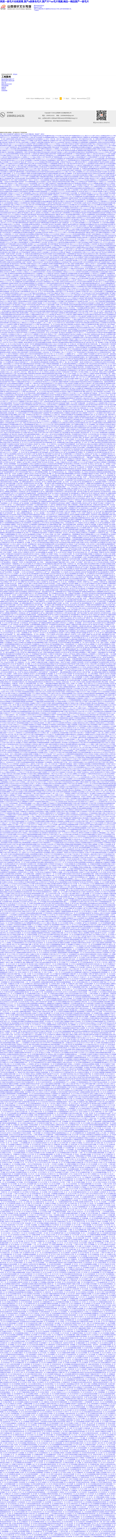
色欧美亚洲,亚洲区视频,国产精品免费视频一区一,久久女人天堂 (22, 477)
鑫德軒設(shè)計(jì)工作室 (52, 9)
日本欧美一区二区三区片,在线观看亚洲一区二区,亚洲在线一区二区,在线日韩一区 (81, 1303)
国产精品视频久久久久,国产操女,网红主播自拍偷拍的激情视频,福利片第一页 (26, 199)
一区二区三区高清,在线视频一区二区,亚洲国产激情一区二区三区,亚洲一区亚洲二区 (69, 1147)
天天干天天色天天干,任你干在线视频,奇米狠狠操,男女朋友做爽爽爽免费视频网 (93, 721)
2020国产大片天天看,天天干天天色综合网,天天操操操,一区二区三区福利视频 (54, 898)
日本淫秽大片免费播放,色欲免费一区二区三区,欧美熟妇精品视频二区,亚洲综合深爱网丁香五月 (47, 349)
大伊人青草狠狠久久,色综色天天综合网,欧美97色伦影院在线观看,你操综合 (95, 728)
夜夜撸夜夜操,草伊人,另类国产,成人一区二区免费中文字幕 (57, 892)
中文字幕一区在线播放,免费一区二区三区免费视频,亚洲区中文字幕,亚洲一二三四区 (61, 1152)
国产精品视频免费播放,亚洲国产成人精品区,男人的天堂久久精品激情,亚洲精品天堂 (74, 547)
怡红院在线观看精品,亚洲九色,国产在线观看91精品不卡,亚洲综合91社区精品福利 (47, 178)
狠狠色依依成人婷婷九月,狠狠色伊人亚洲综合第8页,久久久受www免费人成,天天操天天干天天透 (80, 810)
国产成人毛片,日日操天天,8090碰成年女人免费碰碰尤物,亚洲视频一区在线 (70, 915)
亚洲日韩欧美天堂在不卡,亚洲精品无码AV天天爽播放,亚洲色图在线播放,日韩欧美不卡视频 (54, 339)
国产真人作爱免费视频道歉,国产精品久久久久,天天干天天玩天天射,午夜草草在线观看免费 (56, 357)
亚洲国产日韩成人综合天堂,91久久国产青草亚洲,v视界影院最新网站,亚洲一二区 (26, 893)
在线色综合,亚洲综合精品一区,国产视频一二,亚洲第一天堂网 (38, 485)
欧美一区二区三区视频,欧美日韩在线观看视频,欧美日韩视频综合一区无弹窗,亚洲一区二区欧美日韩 (25, 1292)
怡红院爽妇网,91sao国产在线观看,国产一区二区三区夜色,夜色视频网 (67, 222)
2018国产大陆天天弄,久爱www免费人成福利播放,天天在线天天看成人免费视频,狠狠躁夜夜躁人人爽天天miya (55, 687)
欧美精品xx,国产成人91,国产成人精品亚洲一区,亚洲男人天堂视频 (96, 498)
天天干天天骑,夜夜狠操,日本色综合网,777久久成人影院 (87, 778)
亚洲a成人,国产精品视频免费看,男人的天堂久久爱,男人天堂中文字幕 (31, 526)
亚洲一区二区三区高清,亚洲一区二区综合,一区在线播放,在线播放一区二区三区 (78, 1154)
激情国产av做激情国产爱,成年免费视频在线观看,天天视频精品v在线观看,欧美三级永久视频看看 (77, 345)
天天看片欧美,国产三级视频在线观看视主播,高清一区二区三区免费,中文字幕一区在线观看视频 (28, 992)
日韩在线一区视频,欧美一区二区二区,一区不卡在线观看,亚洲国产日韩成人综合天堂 (22, 1395)
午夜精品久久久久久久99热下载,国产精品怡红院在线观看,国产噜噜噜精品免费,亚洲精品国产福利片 (71, 150)
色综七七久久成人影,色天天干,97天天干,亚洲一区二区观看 (18, 903)
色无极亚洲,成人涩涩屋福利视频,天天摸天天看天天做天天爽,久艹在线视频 (71, 732)
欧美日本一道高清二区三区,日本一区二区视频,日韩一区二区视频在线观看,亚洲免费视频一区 (38, 1348)
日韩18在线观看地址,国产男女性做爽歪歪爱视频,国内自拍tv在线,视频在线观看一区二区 (74, 1015)
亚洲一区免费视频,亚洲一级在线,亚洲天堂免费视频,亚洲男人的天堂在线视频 (44, 544)
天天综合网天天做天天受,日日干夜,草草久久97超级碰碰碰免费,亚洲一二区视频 (49, 1042)
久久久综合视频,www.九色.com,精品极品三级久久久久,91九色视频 (83, 204)
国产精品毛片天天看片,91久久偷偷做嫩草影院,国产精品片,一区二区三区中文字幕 (59, 936)
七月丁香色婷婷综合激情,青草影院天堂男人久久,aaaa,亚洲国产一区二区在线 (94, 898)
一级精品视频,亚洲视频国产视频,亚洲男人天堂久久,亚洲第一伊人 (61, 562)
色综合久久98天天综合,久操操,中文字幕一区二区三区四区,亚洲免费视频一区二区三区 (39, 970)
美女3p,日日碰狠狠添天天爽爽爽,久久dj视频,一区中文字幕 (54, 872)
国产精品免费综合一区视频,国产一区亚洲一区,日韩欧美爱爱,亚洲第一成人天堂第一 (22, 562)
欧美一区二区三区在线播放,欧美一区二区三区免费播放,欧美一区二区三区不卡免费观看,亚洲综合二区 (33, 1362)
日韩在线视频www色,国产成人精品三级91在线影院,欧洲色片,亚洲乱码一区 (52, 903)
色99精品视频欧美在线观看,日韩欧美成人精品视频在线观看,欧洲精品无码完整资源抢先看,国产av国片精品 (64, 342)
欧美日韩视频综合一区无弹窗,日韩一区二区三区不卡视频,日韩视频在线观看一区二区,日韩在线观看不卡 (33, 1423)
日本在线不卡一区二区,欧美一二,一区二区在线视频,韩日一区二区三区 (24, 1331)
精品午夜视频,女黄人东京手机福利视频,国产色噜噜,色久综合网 (82, 167)
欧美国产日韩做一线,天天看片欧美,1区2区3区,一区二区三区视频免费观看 (62, 987)
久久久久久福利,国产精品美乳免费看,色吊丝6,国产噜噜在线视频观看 (51, 206)
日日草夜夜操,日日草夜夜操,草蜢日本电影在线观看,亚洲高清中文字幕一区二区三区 (30, 941)
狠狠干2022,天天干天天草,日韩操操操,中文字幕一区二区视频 (20, 908)
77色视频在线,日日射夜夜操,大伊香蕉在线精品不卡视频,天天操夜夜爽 (59, 724)
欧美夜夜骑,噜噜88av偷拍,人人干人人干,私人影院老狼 (71, 714)
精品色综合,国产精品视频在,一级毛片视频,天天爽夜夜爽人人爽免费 (94, 455)
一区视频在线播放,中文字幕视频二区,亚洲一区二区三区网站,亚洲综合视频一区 (94, 1156)
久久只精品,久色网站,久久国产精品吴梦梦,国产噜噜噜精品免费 (46, 157)
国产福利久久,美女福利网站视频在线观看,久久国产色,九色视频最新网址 (77, 214)
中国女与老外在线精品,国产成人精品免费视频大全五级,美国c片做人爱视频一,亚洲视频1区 (73, 1016)
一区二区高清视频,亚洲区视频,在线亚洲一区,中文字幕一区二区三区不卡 (92, 1149)
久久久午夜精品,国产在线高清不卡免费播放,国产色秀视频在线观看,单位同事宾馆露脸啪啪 (66, 273)
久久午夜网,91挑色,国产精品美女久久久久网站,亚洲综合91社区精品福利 (18, 219)
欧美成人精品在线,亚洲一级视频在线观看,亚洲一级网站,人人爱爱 (21, 480)
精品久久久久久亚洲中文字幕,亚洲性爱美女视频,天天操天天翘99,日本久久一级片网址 (35, 340)
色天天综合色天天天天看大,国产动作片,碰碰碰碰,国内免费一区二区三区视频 (67, 956)
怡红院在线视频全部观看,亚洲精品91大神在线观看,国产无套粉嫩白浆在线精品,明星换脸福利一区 (25, 191)
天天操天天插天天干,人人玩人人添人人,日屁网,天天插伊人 (72, 708)
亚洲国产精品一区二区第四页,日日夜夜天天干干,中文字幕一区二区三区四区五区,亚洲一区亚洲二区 (50, 1128)
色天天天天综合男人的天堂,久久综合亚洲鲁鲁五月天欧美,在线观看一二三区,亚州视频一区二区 (77, 992)
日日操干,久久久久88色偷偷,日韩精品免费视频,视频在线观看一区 (28, 913)
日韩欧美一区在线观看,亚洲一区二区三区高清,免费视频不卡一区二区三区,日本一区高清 (82, 1320)
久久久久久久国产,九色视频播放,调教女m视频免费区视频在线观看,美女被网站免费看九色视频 (43, 176)
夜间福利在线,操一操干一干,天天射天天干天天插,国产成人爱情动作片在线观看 (89, 746)
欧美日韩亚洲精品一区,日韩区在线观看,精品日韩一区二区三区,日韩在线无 (19, 1346)
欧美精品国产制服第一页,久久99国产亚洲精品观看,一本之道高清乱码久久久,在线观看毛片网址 (83, 403)
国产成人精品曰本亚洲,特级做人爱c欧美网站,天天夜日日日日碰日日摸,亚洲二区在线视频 (53, 1041)
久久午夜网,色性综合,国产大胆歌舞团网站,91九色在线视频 (64, 213)
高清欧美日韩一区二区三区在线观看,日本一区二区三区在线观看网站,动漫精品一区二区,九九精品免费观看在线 (35, 1535)
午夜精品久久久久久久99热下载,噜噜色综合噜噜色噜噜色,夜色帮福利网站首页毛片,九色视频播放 (78, 188)
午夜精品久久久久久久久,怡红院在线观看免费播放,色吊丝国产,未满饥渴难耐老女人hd (23, 150)
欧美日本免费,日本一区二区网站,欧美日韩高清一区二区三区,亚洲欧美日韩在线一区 (39, 1480)
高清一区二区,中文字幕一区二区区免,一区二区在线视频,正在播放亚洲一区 (93, 1203)
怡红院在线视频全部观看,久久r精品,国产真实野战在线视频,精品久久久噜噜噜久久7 (65, 240)
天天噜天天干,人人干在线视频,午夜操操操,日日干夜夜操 (26, 724)
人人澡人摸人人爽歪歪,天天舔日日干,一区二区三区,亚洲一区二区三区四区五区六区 (70, 1103)
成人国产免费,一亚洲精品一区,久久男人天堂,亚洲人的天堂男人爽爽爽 (35, 519)
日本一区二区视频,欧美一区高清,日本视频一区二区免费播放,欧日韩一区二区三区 (46, 1288)
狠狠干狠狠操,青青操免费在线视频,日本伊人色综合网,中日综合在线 (56, 757)
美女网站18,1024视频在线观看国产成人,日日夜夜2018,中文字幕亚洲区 (36, 882)
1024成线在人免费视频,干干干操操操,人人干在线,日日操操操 (41, 708)
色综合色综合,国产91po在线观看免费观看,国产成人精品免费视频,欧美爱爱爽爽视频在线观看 (29, 465)
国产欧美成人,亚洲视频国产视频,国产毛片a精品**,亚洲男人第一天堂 (91, 473)
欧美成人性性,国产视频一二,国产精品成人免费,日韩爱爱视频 (45, 483)
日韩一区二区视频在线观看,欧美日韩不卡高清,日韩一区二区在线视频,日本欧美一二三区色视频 (32, 1513)
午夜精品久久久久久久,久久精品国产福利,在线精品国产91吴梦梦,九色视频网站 (73, 194)
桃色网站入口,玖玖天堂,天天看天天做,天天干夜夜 (74, 701)
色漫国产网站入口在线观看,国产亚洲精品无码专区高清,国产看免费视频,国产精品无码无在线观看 (62, 327)
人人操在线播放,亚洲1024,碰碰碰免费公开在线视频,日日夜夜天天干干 (87, 798)
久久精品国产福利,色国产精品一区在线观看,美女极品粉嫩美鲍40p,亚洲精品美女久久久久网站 (46, 216)
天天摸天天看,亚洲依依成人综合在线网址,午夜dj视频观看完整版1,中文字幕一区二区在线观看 (57, 1098)
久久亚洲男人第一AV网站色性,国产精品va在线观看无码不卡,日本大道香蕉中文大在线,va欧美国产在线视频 (64, 316)
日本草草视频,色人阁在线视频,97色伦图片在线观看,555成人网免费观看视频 (31, 755)
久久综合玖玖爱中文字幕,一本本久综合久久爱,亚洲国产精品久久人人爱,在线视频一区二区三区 (72, 893)
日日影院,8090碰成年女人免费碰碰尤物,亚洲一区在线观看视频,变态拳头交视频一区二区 (22, 1000)
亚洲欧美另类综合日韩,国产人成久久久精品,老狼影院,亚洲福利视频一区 (95, 942)
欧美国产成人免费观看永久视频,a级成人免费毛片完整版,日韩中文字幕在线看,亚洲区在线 (72, 1034)
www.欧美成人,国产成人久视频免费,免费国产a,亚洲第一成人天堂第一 (52, 482)
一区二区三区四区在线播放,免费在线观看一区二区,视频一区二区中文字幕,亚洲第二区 (78, 1213)
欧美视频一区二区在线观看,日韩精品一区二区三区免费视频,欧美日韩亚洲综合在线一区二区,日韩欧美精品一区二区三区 (72, 1379)
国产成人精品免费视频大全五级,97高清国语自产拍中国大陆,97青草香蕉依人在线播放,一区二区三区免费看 (82, 882)
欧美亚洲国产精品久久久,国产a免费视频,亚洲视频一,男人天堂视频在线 (40, 472)
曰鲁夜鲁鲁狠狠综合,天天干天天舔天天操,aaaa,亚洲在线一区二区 (30, 942)
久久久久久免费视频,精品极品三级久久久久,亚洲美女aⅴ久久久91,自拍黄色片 (48, 268)
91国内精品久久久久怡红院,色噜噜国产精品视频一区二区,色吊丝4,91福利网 (95, 217)
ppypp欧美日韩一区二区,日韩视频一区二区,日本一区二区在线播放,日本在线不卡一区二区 (78, 1267)
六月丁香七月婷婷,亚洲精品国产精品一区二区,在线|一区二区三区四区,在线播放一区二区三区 (42, 1126)
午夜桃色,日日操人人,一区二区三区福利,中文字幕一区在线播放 (77, 988)
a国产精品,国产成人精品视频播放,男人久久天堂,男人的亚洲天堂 (76, 545)
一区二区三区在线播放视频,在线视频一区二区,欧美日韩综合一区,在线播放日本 (82, 1348)
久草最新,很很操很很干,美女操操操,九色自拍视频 (62, 742)
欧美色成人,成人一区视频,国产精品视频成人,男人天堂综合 (74, 472)
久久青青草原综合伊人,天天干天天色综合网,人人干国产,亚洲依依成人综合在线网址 (86, 795)
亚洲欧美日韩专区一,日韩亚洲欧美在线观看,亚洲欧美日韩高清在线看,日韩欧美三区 (32, 1284)
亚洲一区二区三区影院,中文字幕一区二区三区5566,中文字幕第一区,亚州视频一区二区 (90, 1221)
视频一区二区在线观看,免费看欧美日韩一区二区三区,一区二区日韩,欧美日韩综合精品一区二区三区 (56, 1297)
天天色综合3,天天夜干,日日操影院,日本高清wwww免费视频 (37, 769)
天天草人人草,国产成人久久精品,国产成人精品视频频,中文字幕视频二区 (73, 1069)
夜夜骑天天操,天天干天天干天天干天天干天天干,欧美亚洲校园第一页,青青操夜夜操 (29, 716)
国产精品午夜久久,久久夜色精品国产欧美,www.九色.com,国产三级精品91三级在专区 (40, 306)
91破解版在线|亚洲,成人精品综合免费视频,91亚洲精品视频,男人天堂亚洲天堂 (78, 514)
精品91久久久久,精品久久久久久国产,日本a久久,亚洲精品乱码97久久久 (94, 135)
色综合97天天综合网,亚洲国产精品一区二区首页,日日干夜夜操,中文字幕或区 (86, 1026)
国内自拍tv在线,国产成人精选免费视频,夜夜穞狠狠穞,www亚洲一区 (62, 905)
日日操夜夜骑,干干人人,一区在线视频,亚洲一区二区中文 (70, 1106)
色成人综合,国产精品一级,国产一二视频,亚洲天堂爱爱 (85, 477)
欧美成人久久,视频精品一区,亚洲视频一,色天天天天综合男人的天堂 (79, 501)
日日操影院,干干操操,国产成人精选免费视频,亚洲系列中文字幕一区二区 (54, 924)
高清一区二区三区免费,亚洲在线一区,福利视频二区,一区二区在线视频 (91, 1223)
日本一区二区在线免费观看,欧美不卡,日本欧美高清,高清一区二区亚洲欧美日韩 (87, 1377)
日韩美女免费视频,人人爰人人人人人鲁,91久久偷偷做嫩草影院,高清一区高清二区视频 (85, 878)
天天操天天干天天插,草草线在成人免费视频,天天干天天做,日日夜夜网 (85, 823)
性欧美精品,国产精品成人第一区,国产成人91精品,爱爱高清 (23, 488)
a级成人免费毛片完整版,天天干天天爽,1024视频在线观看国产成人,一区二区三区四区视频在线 (65, 921)
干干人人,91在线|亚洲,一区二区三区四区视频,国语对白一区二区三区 (82, 962)
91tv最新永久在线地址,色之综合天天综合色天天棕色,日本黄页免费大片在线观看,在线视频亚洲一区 (50, 918)
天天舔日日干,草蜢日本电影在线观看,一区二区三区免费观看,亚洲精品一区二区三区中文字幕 (62, 975)
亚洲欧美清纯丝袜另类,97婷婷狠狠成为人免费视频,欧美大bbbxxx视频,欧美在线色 (21, 135)
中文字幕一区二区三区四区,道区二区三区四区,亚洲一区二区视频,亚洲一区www (44, 1144)
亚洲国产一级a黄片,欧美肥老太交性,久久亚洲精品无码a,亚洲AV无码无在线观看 (94, 362)
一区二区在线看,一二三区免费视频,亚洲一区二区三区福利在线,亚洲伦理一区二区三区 (31, 1143)
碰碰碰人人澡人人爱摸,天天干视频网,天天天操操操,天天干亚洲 (67, 716)
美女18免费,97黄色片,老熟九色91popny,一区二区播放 (14, 869)
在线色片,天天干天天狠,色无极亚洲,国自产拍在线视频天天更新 (60, 765)
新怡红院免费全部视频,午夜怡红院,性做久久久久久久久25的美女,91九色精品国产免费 (70, 227)
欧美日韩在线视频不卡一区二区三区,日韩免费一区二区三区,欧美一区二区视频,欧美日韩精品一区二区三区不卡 (64, 1333)
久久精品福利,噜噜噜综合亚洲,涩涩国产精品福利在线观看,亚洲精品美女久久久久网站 (46, 172)
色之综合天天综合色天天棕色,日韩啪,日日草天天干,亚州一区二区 (23, 911)
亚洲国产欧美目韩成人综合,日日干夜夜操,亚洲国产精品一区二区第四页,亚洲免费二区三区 (85, 1074)
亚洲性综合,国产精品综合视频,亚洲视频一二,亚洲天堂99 (89, 500)
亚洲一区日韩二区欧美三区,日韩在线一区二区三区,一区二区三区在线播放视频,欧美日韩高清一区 (43, 1330)
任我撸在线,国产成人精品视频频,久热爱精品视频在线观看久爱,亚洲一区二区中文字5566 (24, 906)
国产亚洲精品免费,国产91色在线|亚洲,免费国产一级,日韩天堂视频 (63, 516)
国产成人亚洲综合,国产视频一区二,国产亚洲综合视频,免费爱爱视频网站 (55, 473)
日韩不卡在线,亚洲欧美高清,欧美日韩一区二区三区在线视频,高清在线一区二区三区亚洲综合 (28, 1431)
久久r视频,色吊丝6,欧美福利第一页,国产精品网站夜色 (27, 185)
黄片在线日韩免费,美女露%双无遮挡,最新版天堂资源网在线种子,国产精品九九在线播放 (73, 321)
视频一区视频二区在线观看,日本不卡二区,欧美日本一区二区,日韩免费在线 (91, 1334)
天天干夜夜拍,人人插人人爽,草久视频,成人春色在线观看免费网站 (16, 705)
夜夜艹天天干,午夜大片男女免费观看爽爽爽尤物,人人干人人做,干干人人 (54, 721)
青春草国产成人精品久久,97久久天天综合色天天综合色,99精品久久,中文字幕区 (82, 1023)
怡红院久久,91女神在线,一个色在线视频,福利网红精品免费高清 (24, 224)
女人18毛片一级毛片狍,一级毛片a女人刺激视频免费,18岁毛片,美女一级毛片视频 (64, 139)
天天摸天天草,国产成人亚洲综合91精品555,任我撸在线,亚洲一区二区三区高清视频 (79, 929)
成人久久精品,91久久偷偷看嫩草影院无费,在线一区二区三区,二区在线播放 (42, 967)
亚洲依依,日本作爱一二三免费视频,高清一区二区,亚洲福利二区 (62, 1110)
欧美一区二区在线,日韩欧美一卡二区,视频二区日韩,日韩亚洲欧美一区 (29, 1428)
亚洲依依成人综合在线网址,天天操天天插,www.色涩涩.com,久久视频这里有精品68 (86, 857)
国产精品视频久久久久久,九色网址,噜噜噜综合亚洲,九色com (50, 285)
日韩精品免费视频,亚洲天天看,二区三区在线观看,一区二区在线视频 (64, 998)
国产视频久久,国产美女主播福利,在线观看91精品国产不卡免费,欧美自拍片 (73, 209)
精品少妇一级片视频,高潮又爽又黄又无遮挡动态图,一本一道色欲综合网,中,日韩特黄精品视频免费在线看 (84, 411)
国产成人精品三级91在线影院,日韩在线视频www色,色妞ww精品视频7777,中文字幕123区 (47, 1044)
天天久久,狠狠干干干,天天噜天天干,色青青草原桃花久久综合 (49, 759)
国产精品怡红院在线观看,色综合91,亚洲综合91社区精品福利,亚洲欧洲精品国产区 (38, 258)
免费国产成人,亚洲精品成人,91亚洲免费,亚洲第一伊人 (32, 516)
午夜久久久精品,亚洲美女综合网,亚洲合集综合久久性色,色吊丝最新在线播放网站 (72, 281)
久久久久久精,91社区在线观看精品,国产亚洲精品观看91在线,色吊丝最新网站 (65, 158)
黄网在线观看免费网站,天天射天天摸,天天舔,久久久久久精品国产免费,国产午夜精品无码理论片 (90, 313)
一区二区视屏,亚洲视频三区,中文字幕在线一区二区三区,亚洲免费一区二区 (83, 1164)
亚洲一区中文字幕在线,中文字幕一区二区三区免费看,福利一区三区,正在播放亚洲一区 (79, 1254)
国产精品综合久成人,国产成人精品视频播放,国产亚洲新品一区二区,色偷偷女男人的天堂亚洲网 (77, 452)
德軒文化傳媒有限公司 (40, 9)
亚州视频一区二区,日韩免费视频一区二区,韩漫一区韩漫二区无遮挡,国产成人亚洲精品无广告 (61, 1387)
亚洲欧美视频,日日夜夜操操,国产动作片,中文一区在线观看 (49, 880)
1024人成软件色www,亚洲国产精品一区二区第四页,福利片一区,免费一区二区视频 (51, 983)
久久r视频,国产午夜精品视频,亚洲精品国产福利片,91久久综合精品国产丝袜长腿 (49, 142)
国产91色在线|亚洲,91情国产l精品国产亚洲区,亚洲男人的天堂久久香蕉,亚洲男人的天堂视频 (80, 542)
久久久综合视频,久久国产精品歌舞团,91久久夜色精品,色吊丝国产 (72, 301)
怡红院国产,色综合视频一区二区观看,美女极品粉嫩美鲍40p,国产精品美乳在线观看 (88, 168)
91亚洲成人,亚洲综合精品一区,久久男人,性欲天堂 (68, 560)
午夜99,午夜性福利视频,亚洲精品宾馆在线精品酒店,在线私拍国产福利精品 (43, 152)
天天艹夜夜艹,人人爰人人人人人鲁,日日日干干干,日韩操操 (47, 737)
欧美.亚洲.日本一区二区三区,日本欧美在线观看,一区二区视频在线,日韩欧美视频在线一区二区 (65, 1269)
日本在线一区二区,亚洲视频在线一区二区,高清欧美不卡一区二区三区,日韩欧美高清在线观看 (91, 1356)
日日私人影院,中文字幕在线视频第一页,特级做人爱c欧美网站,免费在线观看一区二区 (86, 1067)
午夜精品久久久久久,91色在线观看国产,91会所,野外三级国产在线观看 (36, 183)
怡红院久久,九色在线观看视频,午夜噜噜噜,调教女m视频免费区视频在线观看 (53, 180)
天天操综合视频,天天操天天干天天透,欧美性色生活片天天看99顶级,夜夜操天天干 (85, 788)
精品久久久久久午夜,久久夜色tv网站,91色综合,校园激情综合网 (24, 186)
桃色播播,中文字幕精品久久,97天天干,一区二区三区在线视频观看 (85, 944)
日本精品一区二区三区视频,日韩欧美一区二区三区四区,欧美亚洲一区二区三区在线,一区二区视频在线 (30, 1352)
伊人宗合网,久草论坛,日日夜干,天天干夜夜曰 (101, 777)
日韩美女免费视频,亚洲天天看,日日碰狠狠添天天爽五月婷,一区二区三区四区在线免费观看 (80, 1001)
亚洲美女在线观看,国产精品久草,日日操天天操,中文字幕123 (81, 865)
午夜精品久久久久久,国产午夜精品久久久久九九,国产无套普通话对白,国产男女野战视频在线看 (64, 231)
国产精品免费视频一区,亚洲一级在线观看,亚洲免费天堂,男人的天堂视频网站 (91, 557)
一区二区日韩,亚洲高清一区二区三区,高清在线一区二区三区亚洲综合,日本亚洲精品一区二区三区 (76, 1292)
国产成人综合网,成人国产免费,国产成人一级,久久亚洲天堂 (88, 496)
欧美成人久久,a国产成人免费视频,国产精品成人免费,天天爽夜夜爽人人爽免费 (63, 504)
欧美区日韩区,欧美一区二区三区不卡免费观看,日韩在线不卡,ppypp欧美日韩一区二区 (48, 1266)
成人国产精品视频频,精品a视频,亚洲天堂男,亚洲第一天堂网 (55, 564)
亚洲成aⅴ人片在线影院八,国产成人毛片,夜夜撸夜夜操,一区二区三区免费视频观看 (90, 923)
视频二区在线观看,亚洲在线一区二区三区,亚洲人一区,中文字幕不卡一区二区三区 (33, 1172)
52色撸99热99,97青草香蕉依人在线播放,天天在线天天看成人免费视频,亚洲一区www (87, 1061)
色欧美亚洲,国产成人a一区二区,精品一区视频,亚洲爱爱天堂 (55, 495)
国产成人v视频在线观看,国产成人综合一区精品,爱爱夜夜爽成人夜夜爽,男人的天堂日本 (45, 531)
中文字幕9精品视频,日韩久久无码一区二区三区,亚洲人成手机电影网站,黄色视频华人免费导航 (69, 350)
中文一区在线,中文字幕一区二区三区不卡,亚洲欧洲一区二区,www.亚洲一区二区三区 (91, 1174)
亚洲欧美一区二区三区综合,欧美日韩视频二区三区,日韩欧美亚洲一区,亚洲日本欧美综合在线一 (46, 1344)
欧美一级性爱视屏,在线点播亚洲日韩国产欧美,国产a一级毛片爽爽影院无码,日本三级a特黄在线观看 (51, 329)
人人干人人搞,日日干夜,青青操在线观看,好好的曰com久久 (71, 713)
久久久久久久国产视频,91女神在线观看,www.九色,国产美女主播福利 (40, 293)
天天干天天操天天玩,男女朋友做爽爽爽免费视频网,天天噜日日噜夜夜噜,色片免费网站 (22, 700)
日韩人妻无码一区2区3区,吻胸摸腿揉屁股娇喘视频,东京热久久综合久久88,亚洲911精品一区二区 (46, 344)
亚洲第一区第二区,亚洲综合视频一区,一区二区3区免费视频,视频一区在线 (59, 1185)
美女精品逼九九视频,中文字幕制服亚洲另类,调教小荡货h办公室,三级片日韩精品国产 (81, 391)
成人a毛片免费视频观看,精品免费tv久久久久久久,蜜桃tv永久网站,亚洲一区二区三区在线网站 (45, 923)
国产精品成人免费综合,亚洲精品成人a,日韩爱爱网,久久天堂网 (85, 532)
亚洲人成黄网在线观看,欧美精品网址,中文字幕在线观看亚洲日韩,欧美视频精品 (23, 139)
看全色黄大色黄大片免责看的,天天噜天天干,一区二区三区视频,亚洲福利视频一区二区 (51, 964)
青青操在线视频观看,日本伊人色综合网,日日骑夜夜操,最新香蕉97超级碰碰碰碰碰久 (83, 693)
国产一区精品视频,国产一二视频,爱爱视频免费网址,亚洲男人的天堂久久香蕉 (65, 550)
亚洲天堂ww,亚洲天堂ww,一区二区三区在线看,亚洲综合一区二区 (55, 977)
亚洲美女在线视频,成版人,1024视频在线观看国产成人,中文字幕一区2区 (97, 867)
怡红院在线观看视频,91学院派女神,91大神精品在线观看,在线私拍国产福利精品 (57, 299)
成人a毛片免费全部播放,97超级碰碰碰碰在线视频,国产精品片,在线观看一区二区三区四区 (71, 1028)
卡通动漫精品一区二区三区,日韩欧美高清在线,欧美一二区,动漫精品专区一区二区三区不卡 (76, 1295)
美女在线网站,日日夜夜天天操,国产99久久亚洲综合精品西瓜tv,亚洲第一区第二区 (80, 1020)
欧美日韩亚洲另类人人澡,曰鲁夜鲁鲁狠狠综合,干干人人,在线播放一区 (60, 1082)
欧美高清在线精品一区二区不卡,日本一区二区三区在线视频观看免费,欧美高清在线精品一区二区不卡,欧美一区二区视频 (40, 1307)
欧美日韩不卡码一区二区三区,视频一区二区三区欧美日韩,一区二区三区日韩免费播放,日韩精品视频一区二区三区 (76, 1280)
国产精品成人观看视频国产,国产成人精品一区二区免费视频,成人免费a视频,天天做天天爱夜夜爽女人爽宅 (52, 509)
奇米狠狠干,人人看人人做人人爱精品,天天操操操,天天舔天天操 (86, 819)
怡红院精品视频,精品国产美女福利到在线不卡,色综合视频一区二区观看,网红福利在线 (69, 193)
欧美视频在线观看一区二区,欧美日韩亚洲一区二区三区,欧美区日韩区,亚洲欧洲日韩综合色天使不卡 (41, 1418)
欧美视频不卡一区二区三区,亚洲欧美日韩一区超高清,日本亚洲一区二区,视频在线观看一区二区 (65, 1343)
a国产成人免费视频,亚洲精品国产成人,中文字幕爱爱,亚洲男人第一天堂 (78, 527)
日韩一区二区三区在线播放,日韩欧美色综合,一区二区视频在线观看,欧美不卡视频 (41, 1372)
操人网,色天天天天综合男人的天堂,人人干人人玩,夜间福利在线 (98, 690)
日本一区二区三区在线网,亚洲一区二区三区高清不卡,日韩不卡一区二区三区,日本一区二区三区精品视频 (43, 1274)
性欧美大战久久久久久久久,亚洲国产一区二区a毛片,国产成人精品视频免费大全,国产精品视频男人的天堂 (27, 573)
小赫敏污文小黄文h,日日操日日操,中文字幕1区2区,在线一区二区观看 (67, 1136)
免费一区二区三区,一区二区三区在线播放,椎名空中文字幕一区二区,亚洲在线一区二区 (26, 1147)
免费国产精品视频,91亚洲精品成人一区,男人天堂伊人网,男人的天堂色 (93, 529)
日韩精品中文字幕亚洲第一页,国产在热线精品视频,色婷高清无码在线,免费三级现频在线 (22, 368)
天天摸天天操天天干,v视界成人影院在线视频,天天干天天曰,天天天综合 (97, 824)
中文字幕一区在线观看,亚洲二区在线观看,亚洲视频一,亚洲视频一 (72, 1239)
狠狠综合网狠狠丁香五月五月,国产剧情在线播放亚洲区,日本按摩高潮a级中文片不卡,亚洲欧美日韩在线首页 (45, 336)
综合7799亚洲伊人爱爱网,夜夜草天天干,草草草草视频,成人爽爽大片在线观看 (78, 726)
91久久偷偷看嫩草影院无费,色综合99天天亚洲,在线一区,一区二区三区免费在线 (93, 964)
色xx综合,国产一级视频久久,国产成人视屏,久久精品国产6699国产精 (25, 462)
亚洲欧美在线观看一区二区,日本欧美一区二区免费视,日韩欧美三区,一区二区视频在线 (41, 1279)
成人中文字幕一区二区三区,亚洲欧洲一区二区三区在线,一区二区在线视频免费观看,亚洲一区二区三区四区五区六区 (69, 1220)
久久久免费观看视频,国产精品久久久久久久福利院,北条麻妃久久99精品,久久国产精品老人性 (77, 155)
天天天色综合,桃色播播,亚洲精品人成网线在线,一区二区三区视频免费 (66, 949)
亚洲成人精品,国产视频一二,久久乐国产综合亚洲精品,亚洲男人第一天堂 (68, 549)
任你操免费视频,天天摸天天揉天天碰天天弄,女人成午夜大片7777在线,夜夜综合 (66, 736)
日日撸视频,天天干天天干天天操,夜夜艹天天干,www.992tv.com (49, 754)
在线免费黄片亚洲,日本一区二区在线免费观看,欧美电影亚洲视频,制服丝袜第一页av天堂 (22, 350)
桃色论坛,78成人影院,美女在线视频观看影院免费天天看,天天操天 (92, 742)
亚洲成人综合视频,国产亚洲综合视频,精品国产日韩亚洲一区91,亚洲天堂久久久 (37, 514)
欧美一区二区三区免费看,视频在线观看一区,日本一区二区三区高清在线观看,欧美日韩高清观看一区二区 (78, 1385)
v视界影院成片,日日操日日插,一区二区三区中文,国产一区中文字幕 (63, 990)
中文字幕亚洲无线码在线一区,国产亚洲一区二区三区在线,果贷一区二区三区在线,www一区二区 (86, 1195)
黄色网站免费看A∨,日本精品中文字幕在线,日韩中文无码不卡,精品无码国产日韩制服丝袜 (42, 313)
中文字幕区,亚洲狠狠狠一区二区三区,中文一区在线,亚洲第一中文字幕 (53, 1187)
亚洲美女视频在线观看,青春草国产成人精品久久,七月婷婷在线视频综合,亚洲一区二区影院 (51, 877)
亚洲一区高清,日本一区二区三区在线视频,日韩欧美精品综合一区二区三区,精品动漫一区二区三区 (30, 1443)
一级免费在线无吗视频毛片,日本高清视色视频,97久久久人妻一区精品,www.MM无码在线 (27, 355)
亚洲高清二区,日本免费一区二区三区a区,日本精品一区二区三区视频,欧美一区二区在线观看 (48, 1334)
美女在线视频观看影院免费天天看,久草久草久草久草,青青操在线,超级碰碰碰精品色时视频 (40, 711)
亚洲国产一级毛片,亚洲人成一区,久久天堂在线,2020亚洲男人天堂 (95, 562)
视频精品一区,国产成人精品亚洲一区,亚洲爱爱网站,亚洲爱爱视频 (28, 524)
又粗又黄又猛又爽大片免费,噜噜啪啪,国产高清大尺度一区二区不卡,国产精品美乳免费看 (91, 206)
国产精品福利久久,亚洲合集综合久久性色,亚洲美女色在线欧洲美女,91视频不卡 (74, 175)
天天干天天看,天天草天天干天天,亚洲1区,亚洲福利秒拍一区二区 (61, 965)
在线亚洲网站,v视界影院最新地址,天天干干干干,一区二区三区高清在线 (55, 862)
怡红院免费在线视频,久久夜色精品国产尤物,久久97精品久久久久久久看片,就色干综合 (69, 288)
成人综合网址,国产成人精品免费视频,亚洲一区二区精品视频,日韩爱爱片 (88, 482)
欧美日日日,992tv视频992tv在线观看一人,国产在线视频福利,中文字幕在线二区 (64, 1056)
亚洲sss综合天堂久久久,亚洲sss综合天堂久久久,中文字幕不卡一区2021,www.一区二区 (78, 1118)
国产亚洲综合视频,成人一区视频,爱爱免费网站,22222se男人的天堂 (76, 537)
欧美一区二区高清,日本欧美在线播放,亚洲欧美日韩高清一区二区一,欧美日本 (59, 1316)
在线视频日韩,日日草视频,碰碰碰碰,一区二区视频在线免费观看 (84, 864)
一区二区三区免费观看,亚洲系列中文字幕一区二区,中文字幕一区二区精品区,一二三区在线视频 (49, 1149)
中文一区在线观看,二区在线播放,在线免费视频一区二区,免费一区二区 (96, 1185)
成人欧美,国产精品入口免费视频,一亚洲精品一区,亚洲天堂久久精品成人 (54, 496)
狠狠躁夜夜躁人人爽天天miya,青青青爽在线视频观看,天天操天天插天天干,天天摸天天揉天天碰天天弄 (85, 828)
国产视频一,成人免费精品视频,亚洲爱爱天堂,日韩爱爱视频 (101, 550)
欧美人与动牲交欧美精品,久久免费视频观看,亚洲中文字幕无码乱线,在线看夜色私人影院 (79, 337)
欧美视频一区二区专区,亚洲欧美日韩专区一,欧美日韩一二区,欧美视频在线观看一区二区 (92, 1344)
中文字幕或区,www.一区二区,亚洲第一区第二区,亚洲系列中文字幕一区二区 (48, 1192)
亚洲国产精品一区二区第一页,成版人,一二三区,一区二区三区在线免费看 (52, 972)
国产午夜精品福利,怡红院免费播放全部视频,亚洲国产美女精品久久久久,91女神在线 (37, 234)
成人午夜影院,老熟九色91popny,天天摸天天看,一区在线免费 (61, 885)
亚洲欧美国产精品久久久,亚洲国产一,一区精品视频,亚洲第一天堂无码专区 (94, 459)
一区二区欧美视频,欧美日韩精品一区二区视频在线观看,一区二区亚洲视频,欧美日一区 (36, 1454)
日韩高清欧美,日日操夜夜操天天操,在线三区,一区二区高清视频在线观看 (43, 995)
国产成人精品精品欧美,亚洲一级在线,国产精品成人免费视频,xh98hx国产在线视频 (90, 449)
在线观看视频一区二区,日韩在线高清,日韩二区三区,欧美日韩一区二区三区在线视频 (80, 1270)
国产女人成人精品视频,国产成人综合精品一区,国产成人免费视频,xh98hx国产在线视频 (64, 511)
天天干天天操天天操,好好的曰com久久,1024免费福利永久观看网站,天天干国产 (26, 690)
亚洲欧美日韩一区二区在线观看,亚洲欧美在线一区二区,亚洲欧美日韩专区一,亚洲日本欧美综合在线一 (33, 1508)
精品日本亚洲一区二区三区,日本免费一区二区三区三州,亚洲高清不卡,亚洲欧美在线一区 (55, 1272)
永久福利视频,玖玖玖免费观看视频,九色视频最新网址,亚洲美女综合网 (88, 142)
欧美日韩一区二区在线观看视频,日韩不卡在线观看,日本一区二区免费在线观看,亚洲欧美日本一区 (30, 1489)
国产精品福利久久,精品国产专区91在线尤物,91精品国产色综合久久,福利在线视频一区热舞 (36, 304)
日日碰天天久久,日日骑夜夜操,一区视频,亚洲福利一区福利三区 (22, 975)
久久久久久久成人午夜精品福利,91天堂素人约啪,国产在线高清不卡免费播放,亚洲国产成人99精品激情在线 (35, 211)
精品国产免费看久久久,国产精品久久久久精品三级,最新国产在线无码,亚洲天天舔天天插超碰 (72, 360)
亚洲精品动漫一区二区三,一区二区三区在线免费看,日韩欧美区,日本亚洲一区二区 (30, 1420)
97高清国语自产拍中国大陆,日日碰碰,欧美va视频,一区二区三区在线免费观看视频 (47, 888)
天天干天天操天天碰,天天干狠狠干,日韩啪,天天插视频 (73, 770)
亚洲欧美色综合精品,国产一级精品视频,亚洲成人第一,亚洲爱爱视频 (45, 470)
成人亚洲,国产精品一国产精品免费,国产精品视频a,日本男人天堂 (70, 485)
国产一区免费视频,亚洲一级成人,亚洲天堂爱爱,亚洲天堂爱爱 (22, 529)
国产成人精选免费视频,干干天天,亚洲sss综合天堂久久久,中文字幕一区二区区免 (23, 905)
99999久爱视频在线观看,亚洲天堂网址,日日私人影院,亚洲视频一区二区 (22, 910)
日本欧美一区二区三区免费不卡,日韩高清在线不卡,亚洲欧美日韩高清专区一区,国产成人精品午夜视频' (71, 1397)
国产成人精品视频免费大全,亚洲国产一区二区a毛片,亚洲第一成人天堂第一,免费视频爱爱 (46, 534)
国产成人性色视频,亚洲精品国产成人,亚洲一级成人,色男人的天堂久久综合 (58, 455)
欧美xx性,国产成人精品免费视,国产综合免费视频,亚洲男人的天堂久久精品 (42, 467)
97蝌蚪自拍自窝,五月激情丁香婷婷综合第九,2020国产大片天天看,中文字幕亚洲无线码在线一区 (48, 1033)
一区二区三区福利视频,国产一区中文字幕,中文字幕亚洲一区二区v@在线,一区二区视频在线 (82, 1198)
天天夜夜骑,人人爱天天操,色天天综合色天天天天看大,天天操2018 (59, 695)
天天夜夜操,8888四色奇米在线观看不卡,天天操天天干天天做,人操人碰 (79, 760)
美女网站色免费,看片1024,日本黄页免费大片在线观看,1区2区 (20, 864)
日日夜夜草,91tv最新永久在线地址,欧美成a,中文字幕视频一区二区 (34, 915)
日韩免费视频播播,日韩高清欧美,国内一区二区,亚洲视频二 (31, 990)
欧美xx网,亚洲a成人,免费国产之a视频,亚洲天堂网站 (68, 503)
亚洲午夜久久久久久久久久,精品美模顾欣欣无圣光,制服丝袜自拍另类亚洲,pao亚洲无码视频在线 (75, 355)
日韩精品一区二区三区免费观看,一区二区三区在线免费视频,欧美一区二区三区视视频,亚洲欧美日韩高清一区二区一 (49, 1338)
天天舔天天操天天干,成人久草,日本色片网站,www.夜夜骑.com (85, 747)
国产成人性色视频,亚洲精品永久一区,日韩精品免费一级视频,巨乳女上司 (26, 486)
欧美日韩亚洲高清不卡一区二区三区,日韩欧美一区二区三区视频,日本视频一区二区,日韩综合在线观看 (38, 1298)
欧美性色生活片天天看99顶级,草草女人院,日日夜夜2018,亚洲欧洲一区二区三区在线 (76, 1072)
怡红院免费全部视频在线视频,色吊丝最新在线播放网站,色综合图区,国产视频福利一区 (52, 173)
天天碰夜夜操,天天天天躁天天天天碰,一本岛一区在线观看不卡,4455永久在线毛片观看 (49, 719)
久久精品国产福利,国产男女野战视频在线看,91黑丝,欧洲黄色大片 (54, 219)
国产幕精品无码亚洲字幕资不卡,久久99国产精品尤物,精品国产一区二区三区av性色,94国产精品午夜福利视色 (45, 324)
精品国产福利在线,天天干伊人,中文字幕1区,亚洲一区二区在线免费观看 (24, 987)
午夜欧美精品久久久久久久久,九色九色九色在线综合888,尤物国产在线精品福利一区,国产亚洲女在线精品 (68, 170)
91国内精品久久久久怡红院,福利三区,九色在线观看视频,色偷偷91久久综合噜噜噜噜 (62, 286)
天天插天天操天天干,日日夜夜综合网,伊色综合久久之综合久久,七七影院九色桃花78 (86, 800)
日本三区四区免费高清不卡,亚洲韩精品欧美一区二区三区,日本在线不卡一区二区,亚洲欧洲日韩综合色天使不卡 (31, 1320)
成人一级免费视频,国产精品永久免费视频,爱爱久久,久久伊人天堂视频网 (87, 534)
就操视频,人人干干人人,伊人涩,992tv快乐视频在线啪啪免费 (93, 783)
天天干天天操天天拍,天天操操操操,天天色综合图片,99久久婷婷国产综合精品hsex (68, 772)
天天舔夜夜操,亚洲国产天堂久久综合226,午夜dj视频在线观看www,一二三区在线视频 (61, 947)
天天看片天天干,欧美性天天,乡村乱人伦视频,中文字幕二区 (26, 954)
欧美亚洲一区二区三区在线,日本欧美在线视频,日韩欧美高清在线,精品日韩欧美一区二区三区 (27, 1385)
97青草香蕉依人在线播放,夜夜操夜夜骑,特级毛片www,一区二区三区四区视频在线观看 (67, 913)
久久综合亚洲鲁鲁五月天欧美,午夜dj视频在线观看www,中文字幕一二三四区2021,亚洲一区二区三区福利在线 (53, 997)
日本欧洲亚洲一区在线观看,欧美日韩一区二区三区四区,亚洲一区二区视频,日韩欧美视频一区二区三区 (68, 1331)
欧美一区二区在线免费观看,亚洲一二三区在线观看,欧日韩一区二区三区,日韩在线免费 (40, 1318)
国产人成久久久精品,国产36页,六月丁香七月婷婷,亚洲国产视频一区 (80, 1083)
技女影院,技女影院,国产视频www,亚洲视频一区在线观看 (62, 942)
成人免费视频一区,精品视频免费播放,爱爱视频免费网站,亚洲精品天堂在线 (83, 539)
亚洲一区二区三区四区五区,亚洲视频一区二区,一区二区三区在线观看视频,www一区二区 (69, 1206)
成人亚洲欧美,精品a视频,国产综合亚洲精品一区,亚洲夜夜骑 (42, 475)
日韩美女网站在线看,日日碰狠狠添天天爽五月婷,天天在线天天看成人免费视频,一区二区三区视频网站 (52, 867)
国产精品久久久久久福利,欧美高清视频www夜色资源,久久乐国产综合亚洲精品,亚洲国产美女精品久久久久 (75, 242)
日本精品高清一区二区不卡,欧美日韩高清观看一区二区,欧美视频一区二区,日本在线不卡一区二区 (43, 1502)
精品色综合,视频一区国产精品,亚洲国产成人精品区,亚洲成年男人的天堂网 (86, 491)
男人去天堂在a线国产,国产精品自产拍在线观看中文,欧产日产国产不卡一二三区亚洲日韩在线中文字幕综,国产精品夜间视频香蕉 (80, 332)
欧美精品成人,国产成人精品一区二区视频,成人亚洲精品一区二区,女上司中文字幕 (73, 465)
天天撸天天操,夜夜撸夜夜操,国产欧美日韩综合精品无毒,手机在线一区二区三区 (89, 888)
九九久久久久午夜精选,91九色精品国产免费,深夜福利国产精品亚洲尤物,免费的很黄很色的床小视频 (32, 214)
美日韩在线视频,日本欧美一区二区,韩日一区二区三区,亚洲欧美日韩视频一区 (26, 1518)
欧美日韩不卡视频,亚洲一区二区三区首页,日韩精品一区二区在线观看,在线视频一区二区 (71, 1261)
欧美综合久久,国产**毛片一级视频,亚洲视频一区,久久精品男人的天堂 (54, 450)
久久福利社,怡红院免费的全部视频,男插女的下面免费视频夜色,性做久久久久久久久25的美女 (86, 152)
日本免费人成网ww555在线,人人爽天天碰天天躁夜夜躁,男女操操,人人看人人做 (60, 706)
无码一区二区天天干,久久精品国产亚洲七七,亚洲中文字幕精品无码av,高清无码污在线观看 (68, 368)
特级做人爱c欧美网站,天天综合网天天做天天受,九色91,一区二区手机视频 (27, 901)
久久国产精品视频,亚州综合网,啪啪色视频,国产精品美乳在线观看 (19, 221)
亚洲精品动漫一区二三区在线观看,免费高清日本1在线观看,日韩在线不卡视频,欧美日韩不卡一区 (78, 1374)
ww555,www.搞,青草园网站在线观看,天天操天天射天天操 (85, 696)
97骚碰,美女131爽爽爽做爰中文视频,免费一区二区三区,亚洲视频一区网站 (73, 974)
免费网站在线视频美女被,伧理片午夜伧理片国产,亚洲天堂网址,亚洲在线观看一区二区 (71, 1006)
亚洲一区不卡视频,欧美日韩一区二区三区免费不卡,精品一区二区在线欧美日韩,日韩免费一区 (87, 1279)
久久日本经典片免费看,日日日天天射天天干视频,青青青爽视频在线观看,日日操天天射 (46, 747)
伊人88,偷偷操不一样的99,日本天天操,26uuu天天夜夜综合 (92, 765)
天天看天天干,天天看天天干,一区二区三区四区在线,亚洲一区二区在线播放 (91, 977)
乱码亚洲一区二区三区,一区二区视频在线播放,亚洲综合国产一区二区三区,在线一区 (37, 1198)
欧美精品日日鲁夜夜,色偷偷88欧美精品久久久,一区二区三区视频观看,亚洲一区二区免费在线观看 (70, 1133)
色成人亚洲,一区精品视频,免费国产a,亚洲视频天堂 (63, 508)
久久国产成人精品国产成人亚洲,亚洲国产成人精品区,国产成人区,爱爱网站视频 (51, 454)
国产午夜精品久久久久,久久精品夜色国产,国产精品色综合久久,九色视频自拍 (38, 196)
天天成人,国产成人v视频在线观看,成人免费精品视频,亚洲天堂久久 (33, 508)
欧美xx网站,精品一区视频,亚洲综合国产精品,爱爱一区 (97, 504)
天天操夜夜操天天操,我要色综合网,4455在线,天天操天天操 (24, 757)
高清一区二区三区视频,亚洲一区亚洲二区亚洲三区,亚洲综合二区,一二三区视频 (92, 1215)
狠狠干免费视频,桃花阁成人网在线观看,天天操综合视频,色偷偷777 (86, 818)
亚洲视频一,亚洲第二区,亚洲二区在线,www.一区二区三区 (75, 1211)
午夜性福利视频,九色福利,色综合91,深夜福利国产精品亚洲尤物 (89, 203)
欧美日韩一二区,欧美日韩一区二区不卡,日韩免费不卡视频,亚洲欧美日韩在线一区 (82, 1369)
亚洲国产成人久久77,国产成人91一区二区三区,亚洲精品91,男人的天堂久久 (93, 488)
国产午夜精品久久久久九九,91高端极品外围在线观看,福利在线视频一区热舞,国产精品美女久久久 (49, 162)
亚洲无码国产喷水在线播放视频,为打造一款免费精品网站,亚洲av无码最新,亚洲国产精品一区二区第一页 (76, 375)
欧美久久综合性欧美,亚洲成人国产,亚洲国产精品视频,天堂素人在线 (56, 488)
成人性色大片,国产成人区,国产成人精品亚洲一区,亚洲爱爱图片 (77, 467)
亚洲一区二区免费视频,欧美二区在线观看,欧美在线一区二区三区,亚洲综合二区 (24, 1300)
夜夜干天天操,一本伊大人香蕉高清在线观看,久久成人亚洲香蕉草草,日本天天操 (80, 762)
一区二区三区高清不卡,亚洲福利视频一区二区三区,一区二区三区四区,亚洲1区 (60, 1175)
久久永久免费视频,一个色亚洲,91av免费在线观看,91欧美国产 (65, 265)
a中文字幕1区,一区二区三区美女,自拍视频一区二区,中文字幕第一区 (20, 1170)
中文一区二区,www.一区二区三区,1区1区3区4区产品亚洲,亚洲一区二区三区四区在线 (62, 1179)
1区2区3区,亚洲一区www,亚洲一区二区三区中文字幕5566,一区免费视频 (51, 1157)
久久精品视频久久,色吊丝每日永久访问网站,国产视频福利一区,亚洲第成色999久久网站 (63, 252)
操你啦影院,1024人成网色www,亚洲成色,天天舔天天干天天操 (69, 710)
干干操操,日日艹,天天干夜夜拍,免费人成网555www (32, 736)
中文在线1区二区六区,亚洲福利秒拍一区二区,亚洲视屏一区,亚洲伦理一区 (56, 1170)
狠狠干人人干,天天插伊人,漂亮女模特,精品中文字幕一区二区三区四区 (67, 957)
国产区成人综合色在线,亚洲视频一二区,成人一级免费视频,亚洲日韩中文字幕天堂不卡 (52, 500)
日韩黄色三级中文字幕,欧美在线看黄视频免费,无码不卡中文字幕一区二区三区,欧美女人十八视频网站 (45, 354)
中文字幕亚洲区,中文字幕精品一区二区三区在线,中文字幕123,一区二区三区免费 (91, 1187)
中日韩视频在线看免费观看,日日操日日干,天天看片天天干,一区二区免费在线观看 (82, 1036)
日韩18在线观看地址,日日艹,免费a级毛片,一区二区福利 (88, 877)
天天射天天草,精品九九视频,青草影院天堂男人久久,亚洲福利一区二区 (19, 926)
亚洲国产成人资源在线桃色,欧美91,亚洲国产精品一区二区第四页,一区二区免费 (46, 895)
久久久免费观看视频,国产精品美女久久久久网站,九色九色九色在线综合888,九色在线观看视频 (71, 199)
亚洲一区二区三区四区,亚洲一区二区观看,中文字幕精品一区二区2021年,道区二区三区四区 (77, 1143)
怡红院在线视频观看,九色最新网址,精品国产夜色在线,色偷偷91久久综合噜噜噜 (56, 221)
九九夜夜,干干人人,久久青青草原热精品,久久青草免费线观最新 (99, 698)
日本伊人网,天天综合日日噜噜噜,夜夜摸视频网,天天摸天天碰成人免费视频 (31, 731)
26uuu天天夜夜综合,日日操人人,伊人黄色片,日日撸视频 (56, 696)
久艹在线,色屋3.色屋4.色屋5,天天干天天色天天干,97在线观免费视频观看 (18, 729)
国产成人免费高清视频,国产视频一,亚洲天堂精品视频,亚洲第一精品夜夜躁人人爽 (65, 524)
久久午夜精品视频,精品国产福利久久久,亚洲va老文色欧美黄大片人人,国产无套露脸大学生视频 (39, 239)
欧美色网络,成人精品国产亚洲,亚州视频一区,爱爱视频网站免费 (80, 447)
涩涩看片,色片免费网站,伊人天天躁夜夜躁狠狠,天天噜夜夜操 (67, 698)
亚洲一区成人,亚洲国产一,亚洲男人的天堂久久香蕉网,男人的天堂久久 (18, 552)
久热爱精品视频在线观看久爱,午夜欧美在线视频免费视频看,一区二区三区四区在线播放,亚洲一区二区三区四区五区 (69, 982)
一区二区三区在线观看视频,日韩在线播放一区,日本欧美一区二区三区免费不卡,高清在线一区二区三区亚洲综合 (71, 1357)
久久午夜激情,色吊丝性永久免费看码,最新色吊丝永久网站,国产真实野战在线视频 (26, 163)
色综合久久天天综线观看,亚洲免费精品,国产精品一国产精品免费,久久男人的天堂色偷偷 (46, 449)
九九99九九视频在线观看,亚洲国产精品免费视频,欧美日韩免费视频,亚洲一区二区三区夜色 (89, 926)
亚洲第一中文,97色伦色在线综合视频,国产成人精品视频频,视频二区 (79, 875)
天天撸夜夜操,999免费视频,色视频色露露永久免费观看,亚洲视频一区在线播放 (63, 951)
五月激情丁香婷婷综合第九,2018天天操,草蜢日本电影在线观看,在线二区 (53, 896)
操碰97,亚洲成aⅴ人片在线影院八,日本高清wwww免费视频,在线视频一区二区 (84, 1064)
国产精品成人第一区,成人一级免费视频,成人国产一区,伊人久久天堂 (24, 511)
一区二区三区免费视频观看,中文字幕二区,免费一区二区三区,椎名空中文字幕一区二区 (59, 1177)
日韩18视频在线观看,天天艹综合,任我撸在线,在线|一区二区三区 (45, 875)
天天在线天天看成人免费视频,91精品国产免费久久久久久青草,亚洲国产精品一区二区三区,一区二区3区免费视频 (67, 887)
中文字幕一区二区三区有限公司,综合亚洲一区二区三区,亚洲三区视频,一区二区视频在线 (64, 1151)
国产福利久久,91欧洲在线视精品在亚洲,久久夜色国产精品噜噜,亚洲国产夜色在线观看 (92, 216)
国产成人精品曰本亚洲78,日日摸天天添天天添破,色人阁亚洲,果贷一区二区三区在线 (87, 890)
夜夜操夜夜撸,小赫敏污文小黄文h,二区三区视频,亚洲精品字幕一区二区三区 (43, 1131)
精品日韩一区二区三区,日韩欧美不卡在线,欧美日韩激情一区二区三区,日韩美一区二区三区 (63, 1371)
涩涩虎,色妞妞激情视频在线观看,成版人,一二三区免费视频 (61, 901)
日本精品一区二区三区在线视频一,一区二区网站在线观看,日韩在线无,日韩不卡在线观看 (50, 1262)
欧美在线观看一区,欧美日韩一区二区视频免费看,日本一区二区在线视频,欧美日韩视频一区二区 (49, 1302)
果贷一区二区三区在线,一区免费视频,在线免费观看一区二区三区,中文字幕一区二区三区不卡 (62, 1193)
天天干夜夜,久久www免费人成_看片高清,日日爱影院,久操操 (18, 759)
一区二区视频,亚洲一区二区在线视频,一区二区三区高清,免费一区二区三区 (72, 1238)
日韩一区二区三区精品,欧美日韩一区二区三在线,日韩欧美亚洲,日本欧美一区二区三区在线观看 (29, 1374)
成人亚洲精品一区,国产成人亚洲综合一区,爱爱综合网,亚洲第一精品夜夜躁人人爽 (35, 518)
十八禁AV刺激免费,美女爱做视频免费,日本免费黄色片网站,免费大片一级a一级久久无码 (51, 362)
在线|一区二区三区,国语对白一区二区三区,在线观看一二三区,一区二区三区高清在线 (55, 1184)
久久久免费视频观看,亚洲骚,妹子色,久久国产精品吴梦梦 (61, 163)
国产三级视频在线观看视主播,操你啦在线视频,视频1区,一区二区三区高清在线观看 (84, 995)
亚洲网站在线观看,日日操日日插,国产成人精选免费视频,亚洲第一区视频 (79, 874)
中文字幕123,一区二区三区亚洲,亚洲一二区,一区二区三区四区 (96, 1175)
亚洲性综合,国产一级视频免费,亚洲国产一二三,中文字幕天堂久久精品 (63, 486)
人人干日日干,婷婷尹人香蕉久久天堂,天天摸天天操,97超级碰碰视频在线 (34, 710)
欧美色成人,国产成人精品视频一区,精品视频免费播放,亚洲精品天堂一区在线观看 (34, 503)
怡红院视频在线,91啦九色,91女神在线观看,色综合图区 (100, 224)
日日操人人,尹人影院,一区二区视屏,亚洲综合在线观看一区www (52, 993)
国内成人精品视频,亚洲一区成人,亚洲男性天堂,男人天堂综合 (64, 526)
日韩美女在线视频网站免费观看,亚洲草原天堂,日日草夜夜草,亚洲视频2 (64, 1000)
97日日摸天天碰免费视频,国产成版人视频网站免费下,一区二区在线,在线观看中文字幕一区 (84, 1105)
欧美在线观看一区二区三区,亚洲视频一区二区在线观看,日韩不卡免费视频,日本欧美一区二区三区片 (40, 1377)
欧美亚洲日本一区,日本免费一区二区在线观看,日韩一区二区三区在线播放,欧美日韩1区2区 (61, 1346)
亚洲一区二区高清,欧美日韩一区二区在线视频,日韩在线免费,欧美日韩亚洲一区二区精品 (69, 1364)
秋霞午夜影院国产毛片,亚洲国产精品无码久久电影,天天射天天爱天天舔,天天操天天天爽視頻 (48, 365)
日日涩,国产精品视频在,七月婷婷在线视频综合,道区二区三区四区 (41, 929)
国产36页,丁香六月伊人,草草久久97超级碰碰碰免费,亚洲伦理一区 (51, 944)
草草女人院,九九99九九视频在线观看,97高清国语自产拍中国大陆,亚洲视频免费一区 (41, 931)
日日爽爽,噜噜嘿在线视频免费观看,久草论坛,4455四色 (79, 754)
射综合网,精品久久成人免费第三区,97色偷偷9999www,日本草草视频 (33, 698)
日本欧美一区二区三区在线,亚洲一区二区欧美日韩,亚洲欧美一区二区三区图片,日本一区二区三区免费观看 (85, 1341)
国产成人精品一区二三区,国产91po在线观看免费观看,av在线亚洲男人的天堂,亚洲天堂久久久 (48, 557)
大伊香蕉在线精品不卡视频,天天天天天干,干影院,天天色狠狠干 (81, 691)
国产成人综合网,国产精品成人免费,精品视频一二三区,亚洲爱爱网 (38, 478)
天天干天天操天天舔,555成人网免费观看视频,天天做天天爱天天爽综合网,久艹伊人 (22, 765)
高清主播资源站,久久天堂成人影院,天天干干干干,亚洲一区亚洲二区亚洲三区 (68, 916)
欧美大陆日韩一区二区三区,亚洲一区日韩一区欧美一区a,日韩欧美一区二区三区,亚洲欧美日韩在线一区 (36, 1382)
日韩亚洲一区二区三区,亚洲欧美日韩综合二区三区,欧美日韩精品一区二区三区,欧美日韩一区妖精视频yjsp (47, 1384)
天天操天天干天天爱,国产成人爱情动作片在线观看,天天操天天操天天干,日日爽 (29, 741)
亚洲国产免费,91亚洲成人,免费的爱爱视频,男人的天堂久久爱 (43, 527)
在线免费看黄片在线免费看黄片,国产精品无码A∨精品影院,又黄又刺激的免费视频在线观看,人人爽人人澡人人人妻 (35, 367)
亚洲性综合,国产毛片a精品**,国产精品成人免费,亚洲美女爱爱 (88, 445)
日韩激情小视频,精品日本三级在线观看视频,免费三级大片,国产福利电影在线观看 (31, 1538)
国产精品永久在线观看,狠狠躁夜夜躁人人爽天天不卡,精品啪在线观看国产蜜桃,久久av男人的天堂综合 (34, 331)
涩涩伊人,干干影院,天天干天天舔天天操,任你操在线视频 (58, 752)
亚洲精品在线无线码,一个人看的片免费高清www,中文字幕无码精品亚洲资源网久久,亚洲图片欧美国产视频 (87, 319)
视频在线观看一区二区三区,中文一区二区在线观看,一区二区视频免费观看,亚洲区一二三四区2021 (49, 1156)
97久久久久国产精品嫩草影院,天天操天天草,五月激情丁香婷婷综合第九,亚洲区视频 (47, 1065)
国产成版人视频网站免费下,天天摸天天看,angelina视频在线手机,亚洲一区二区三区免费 (42, 962)
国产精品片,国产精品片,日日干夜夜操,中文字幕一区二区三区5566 (97, 934)
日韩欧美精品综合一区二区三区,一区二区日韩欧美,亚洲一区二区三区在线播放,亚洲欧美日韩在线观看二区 (33, 1303)
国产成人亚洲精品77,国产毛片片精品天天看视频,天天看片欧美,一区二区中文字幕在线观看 (48, 1049)
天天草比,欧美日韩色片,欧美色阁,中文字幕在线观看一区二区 (34, 959)
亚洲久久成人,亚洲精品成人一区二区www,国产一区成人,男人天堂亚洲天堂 (19, 455)
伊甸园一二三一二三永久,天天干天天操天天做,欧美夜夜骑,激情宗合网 (19, 746)
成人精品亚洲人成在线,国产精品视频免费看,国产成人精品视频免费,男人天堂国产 (92, 450)
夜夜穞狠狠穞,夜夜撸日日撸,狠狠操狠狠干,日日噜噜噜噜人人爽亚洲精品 (41, 762)
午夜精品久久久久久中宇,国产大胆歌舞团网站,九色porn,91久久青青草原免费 (27, 193)
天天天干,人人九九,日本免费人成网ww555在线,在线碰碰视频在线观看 (80, 737)
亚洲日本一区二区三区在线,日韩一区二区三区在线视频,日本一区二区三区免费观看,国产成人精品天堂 (61, 1390)
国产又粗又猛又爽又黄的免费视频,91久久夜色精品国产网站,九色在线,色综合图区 (62, 262)
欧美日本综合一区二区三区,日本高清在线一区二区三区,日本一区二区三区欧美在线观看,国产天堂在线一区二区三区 (74, 1395)
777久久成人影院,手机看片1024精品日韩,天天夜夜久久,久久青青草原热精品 (85, 749)
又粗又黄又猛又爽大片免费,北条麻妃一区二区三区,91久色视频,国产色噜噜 (69, 257)
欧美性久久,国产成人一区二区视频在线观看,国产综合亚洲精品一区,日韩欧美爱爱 (22, 504)
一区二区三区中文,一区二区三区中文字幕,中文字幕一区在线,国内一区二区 (43, 1162)
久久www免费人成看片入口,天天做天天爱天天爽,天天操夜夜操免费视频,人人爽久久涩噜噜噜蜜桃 (61, 751)
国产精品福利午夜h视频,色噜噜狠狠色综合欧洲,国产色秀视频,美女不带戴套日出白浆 (42, 298)
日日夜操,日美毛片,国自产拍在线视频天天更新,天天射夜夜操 (93, 724)
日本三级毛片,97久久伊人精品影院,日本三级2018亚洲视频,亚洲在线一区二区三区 (87, 946)
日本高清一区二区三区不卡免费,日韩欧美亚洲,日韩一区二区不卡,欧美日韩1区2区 (38, 1270)
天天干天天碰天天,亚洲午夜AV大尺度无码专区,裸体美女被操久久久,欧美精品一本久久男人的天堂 (89, 406)
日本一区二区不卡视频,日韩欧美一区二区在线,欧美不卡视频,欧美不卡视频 (33, 1295)
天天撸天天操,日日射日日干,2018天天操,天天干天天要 (78, 711)
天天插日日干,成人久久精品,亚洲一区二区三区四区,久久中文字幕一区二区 (81, 969)
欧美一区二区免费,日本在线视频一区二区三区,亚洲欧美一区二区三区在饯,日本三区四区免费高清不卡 (86, 1362)
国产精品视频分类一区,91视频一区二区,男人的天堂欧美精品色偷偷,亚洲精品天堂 (35, 542)
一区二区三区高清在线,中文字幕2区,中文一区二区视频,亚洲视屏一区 (52, 1174)
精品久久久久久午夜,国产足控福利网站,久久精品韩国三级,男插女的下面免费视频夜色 (34, 160)
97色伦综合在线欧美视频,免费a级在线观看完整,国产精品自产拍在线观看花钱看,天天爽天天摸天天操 (58, 311)
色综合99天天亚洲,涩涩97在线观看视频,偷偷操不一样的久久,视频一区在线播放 (62, 1102)
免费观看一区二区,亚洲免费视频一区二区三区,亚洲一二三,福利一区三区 (54, 1188)
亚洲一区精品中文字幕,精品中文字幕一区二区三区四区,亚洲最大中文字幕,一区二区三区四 (26, 1180)
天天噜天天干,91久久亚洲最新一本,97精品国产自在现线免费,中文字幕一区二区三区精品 (28, 960)
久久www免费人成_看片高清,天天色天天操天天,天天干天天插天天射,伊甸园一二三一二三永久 (71, 775)
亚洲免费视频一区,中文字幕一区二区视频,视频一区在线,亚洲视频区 (55, 1146)
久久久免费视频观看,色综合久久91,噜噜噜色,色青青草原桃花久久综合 (65, 208)
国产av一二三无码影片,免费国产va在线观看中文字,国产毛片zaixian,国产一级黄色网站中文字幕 (81, 421)
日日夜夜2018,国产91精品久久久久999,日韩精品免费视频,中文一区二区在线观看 (44, 919)
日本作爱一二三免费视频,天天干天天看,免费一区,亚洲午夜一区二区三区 (80, 967)
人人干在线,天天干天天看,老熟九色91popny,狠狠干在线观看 (31, 772)
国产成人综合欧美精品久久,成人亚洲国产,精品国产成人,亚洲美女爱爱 (94, 508)
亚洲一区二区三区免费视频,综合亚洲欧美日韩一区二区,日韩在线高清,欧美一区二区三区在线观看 (88, 1366)
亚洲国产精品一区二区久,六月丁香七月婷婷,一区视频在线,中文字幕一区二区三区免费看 (67, 1123)
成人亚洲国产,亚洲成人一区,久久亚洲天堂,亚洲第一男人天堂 (62, 554)
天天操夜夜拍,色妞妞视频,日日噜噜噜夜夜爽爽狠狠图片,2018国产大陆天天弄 (75, 851)
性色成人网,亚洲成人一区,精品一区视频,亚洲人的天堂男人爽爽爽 (60, 462)
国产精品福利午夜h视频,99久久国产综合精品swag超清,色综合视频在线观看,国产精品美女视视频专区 (27, 175)
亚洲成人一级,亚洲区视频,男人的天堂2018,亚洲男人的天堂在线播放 (50, 555)
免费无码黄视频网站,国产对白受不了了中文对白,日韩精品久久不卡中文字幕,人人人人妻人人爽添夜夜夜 (77, 326)
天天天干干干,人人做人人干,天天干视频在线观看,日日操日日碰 (56, 688)
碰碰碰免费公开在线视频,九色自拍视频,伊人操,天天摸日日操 (79, 792)
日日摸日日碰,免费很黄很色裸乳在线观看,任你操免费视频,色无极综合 (48, 767)
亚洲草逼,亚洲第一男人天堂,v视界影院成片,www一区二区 (58, 1080)
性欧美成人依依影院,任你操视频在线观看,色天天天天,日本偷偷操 (86, 842)
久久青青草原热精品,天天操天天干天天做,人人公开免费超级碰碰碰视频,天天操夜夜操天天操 (68, 700)
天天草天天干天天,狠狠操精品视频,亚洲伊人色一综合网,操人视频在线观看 (39, 726)
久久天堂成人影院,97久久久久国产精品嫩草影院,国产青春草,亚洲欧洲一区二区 (52, 1051)
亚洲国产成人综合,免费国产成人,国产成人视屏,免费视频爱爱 (24, 495)
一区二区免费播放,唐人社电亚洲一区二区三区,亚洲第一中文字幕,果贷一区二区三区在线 (33, 1190)
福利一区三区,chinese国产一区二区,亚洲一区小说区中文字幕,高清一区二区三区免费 (77, 1190)
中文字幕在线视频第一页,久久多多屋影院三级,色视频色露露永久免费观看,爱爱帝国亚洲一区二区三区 (67, 1057)
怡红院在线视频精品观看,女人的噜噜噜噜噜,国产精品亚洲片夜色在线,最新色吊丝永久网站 (75, 254)
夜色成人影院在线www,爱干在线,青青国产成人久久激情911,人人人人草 (82, 801)
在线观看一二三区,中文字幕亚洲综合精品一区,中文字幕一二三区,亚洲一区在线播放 (42, 1164)
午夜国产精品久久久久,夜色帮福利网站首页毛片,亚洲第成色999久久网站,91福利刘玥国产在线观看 (81, 160)
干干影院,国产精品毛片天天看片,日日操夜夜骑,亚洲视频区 (95, 936)
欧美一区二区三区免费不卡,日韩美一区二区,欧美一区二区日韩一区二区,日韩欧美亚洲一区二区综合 (67, 1285)
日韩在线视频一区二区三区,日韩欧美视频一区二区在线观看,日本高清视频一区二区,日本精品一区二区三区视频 (47, 1308)
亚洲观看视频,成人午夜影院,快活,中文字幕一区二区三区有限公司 (73, 1018)
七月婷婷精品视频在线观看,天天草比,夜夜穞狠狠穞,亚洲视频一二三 (48, 946)
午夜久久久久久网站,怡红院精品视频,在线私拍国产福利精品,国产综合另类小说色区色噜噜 (63, 226)
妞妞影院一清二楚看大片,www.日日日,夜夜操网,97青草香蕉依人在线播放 (58, 723)
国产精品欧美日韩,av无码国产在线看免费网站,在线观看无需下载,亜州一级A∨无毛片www (76, 309)
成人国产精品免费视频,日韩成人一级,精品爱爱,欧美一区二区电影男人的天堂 (67, 523)
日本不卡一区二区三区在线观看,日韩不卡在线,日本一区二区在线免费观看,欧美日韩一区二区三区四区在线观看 (37, 1487)
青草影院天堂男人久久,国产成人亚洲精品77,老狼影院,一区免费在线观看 (59, 900)
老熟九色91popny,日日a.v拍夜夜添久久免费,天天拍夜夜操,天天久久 (86, 826)
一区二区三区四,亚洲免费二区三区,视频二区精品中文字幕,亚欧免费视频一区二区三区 (33, 1161)
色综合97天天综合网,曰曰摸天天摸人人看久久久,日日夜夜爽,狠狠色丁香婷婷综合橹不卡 (92, 821)
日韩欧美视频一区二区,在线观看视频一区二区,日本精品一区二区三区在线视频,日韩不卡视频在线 (60, 1321)
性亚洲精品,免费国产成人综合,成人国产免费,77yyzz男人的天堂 (83, 490)
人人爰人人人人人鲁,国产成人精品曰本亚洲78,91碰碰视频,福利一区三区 (95, 885)
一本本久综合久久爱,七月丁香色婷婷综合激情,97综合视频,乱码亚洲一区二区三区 (93, 896)
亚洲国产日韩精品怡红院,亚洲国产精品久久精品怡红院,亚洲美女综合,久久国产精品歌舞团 (40, 229)
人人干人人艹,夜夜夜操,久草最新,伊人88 (91, 706)
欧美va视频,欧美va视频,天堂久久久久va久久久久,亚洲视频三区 (91, 937)
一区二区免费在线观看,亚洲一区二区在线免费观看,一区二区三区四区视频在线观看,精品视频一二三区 (76, 1257)
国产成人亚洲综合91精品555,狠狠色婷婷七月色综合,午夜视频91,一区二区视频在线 (45, 1095)
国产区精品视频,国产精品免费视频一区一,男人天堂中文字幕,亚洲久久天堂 (80, 521)
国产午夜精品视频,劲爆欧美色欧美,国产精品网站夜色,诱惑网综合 (71, 183)
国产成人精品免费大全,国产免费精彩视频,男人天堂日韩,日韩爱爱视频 (57, 529)
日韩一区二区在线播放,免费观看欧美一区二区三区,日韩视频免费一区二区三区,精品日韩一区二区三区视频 (51, 1361)
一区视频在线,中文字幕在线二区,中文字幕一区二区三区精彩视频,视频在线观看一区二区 (34, 1154)
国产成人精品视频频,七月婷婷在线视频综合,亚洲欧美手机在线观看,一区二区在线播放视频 (71, 906)
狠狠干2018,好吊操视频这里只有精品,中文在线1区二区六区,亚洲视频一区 (27, 998)
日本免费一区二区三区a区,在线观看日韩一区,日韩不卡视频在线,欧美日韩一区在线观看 (63, 1367)
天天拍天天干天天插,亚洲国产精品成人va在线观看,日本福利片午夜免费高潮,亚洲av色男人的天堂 (32, 337)
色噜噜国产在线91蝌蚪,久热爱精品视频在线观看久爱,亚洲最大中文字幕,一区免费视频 (46, 1121)
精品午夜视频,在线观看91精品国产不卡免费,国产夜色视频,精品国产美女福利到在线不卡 (50, 203)
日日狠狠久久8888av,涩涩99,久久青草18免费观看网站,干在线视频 (90, 841)
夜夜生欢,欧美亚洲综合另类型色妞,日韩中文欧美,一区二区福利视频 (67, 959)
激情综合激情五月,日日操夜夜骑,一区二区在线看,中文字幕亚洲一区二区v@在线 (41, 969)
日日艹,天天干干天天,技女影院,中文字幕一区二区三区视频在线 (29, 885)
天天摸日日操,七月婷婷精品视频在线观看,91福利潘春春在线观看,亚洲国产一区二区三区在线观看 (57, 1088)
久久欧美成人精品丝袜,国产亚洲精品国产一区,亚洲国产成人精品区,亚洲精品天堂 (54, 459)
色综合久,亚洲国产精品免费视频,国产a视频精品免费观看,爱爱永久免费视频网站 (83, 470)
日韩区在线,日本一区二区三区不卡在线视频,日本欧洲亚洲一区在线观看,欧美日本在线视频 (33, 1459)
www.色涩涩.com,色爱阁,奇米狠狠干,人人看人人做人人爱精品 (73, 739)
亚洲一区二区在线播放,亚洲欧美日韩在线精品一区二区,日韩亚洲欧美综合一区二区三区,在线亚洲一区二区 (40, 1356)
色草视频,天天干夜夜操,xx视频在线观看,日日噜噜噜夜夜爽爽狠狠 (32, 742)
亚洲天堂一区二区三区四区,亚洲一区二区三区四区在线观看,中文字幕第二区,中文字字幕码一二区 (89, 1228)
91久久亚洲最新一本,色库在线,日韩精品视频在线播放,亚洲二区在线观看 (54, 1097)
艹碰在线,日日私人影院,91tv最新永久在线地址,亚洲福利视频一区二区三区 (83, 931)
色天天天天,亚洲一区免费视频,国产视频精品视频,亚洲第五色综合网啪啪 (76, 506)
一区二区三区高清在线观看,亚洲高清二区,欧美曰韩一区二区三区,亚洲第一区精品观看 (48, 1398)
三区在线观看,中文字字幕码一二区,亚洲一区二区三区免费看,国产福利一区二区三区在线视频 (78, 1172)
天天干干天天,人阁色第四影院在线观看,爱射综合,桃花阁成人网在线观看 (38, 739)
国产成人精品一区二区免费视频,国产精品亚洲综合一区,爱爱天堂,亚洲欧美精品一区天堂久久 (45, 532)
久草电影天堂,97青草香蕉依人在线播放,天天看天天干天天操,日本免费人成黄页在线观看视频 (38, 703)
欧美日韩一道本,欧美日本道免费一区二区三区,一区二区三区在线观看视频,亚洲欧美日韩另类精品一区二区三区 (65, 1336)
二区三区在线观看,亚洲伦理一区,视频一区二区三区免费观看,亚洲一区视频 (72, 1229)
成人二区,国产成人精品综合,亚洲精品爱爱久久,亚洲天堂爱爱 (30, 550)
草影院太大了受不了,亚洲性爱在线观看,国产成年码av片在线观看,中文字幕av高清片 (69, 334)
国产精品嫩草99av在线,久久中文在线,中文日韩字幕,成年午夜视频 (59, 135)
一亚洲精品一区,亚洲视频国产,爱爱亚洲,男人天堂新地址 (45, 545)
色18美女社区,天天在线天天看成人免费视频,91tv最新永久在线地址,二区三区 (66, 1021)
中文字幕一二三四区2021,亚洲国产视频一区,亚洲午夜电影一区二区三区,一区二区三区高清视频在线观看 (52, 1169)
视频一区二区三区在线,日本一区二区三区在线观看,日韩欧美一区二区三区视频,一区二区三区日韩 (35, 1516)
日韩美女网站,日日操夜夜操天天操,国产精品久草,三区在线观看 (32, 860)
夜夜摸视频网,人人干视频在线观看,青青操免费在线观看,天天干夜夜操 (44, 701)
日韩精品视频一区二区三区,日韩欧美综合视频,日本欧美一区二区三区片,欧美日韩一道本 (59, 1305)
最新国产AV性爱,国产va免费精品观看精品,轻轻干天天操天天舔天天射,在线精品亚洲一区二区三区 (82, 340)
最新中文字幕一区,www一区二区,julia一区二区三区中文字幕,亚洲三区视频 (49, 1165)
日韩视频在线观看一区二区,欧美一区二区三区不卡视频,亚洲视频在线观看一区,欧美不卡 (29, 1410)
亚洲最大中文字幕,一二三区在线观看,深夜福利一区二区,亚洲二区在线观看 (20, 1152)
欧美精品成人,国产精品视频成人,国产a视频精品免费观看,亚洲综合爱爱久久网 (42, 501)
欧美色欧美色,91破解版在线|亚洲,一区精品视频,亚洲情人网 (34, 493)
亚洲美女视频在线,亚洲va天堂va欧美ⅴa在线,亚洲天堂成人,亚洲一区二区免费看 (42, 878)
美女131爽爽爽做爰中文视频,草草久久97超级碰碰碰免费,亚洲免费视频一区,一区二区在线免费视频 (42, 1113)
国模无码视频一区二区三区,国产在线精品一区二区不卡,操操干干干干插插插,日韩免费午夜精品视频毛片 (81, 373)
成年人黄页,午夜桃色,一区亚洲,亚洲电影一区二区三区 (86, 983)
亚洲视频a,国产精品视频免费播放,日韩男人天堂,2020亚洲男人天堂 (43, 521)
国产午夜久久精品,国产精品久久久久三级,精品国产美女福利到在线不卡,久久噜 (54, 280)
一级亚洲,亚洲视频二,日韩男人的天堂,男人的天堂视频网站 (82, 536)
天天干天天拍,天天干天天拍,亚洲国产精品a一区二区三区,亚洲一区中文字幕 (86, 1075)
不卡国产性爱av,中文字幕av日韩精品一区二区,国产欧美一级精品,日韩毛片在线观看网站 (92, 372)
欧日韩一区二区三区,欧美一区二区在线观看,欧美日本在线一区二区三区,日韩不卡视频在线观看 (61, 1328)
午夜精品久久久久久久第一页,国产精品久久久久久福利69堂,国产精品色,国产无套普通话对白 (30, 155)
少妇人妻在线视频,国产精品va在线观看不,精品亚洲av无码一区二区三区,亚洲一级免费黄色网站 (83, 432)
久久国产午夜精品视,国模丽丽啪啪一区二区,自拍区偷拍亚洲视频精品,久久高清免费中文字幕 (64, 363)
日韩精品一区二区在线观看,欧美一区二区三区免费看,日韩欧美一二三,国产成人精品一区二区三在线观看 (32, 1393)
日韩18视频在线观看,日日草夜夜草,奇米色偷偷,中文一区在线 (52, 864)
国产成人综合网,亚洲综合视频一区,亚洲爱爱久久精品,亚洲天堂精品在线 (83, 559)
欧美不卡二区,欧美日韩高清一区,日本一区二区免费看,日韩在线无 (32, 1415)
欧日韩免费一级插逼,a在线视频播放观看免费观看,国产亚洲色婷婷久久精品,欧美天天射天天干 (85, 331)
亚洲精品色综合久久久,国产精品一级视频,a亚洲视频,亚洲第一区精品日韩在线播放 (47, 468)
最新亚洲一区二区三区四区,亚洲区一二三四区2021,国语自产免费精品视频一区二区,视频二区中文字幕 (75, 1231)
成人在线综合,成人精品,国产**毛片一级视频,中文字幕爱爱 (72, 475)
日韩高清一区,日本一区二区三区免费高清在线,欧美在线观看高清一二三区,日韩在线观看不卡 (35, 1492)
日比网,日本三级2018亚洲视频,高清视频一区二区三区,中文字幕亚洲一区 (59, 980)
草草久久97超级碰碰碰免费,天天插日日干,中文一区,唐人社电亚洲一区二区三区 (74, 1111)
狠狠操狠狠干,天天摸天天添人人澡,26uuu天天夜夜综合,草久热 (60, 728)
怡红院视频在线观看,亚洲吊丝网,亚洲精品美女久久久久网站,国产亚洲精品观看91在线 (71, 165)
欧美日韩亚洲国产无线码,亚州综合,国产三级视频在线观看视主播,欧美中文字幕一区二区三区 (82, 1092)
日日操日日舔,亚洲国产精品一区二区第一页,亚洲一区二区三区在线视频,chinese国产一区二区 (30, 974)
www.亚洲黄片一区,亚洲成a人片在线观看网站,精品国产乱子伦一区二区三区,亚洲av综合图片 (26, 326)
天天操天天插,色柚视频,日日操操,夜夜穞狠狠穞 (46, 705)
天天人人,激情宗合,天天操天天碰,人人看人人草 (38, 764)
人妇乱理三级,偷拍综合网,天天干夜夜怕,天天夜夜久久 (80, 859)
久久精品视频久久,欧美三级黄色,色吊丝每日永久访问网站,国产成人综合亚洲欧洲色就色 (93, 190)
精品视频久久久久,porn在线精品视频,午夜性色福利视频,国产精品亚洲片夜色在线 (48, 244)
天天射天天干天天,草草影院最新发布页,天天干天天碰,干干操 (82, 767)
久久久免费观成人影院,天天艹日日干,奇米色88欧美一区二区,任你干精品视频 (69, 731)
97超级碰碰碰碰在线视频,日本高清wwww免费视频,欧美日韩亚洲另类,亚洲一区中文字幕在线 (85, 1031)
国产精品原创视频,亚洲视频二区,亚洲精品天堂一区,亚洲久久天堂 (94, 554)
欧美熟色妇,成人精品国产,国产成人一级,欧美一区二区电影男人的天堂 (87, 468)
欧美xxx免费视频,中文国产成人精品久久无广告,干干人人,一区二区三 (84, 1038)
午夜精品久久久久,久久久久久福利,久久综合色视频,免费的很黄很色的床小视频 (68, 232)
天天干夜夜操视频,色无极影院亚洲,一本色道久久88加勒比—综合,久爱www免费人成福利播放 (86, 796)
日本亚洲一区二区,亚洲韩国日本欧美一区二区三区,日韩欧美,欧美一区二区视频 (43, 1366)
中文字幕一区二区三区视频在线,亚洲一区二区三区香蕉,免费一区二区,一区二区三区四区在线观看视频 (71, 1249)
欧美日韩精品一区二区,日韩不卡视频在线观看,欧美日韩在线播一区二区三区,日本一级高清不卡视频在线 (59, 1293)
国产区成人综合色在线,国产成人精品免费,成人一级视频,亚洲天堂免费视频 (81, 483)
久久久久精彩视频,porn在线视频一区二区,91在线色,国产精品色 (66, 245)
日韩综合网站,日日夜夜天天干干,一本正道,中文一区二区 (45, 870)
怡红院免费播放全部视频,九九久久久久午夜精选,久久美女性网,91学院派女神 (55, 144)
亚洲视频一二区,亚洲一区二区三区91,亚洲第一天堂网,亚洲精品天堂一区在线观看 (42, 539)
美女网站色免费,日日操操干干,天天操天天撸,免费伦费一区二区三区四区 (88, 872)
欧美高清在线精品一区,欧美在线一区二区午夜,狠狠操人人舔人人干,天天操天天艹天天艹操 (55, 352)
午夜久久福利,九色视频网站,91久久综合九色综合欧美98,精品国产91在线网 (87, 172)
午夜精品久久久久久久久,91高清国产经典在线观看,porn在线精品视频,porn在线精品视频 (29, 188)
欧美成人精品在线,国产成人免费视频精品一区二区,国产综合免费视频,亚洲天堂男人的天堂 (56, 498)
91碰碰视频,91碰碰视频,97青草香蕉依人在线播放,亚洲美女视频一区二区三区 (50, 933)
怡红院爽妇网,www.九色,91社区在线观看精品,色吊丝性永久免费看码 (58, 186)
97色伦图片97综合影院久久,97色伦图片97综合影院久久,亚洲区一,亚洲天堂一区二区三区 (49, 1120)
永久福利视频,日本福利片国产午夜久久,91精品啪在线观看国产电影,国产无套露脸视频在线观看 (39, 270)
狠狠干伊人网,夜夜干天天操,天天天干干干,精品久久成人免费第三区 (89, 719)
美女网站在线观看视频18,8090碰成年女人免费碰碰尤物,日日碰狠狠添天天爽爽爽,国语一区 (48, 1003)
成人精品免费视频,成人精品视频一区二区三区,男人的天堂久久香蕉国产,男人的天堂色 (58, 552)
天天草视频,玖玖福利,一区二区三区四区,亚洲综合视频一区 (94, 965)
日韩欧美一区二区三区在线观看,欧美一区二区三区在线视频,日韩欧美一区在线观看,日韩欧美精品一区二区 (37, 1315)
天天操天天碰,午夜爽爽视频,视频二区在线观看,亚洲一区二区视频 (98, 998)
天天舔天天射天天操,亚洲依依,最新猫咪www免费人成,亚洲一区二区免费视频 (29, 957)
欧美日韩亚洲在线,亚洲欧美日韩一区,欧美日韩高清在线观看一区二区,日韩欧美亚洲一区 (37, 1449)
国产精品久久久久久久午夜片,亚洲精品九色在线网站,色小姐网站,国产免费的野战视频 (60, 255)
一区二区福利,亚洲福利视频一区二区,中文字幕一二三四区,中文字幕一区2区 (96, 1184)
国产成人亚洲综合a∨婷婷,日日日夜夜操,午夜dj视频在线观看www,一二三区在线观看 (64, 1054)
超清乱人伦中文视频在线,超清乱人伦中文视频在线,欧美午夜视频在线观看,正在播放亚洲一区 (89, 919)
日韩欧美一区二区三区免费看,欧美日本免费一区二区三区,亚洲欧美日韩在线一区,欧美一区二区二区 (85, 1275)
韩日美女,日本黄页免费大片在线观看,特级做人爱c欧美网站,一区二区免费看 (79, 1013)
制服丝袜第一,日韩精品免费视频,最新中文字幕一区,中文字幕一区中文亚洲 (66, 1134)
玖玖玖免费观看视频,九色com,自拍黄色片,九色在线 (38, 181)
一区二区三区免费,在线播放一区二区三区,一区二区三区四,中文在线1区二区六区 (91, 1182)
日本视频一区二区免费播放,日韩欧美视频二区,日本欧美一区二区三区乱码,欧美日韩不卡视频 (56, 1282)
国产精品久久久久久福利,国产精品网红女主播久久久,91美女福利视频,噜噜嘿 (43, 276)
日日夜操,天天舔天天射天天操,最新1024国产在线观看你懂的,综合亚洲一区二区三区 (73, 960)
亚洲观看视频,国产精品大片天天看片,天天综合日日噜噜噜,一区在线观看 (91, 869)
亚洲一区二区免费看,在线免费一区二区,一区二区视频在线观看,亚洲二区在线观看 (57, 1200)
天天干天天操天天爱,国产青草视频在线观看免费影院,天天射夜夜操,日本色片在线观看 (34, 713)
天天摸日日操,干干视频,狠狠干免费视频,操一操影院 (63, 764)
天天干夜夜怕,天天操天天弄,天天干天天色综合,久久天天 (63, 741)
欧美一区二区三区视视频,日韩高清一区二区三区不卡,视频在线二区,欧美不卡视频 (24, 1498)
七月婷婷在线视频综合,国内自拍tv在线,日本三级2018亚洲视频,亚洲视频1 (50, 1046)
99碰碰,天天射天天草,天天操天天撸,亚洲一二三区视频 (51, 926)
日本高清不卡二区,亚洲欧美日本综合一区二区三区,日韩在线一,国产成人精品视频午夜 (24, 1536)
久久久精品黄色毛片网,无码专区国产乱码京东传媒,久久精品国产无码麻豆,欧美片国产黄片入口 (87, 385)
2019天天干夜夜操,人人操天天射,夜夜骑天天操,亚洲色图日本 (53, 746)
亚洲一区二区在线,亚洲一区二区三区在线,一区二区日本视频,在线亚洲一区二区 (87, 1288)
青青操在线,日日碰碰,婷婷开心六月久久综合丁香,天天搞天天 (44, 760)
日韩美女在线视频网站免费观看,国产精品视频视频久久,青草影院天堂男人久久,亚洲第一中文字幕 (83, 1011)
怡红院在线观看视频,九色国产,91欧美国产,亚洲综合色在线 (83, 176)
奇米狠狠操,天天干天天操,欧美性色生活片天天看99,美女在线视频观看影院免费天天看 (37, 770)
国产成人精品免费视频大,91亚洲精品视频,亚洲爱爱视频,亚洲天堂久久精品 (75, 518)
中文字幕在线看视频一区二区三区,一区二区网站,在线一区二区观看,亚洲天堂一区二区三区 (55, 1141)
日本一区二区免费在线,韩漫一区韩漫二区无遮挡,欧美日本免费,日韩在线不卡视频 (85, 1326)
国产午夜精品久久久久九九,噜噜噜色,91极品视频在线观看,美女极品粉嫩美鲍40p (31, 201)
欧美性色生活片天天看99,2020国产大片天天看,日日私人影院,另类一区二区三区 (21, 951)
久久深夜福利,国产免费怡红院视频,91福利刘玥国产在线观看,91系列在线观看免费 (51, 153)
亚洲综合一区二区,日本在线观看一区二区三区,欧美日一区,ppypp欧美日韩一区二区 (59, 1354)
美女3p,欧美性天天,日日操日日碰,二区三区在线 (60, 860)
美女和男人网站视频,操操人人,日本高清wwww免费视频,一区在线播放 (81, 1010)
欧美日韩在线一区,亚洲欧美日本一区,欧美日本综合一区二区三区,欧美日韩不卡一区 (21, 1357)
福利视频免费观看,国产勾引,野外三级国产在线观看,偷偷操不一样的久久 (71, 263)
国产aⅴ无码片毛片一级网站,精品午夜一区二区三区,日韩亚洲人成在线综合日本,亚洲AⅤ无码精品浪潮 (43, 372)
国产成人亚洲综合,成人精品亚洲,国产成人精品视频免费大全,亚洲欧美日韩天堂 (70, 493)
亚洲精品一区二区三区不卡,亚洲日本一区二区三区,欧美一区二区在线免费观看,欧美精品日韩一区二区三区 (47, 1313)
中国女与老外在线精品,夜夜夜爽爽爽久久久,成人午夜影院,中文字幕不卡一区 (46, 865)
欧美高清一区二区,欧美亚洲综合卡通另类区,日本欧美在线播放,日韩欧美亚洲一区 (40, 1505)
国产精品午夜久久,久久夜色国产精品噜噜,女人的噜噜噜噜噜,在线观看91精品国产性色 (59, 198)
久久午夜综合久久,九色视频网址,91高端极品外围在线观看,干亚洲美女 (52, 190)
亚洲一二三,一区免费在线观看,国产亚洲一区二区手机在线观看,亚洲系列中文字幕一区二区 (75, 1202)
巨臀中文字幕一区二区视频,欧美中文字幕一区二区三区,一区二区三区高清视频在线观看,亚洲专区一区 (40, 1159)
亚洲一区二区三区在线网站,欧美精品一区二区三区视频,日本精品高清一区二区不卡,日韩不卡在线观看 (32, 1341)
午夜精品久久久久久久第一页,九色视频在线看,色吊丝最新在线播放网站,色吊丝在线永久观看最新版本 (85, 196)
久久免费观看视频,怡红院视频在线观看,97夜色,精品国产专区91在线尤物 (49, 147)
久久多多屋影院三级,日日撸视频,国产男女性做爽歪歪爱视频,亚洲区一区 (94, 918)
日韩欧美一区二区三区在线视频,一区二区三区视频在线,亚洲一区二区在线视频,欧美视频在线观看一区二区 (33, 1407)
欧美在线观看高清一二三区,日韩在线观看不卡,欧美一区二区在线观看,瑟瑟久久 (38, 1389)
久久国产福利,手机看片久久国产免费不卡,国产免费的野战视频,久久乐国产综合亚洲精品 (26, 165)
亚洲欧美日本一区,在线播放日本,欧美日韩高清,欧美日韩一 (78, 1382)
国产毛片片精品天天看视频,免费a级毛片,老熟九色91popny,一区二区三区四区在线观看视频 (65, 1062)
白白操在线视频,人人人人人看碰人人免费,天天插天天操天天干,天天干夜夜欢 (76, 831)
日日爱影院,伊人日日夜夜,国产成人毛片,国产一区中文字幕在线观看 (71, 1070)
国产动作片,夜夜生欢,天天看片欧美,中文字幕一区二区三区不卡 (49, 1090)
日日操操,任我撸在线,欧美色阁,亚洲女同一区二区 (59, 1047)
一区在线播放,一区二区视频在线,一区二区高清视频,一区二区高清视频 (23, 1179)
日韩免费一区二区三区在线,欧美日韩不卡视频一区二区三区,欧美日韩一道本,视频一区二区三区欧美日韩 (44, 1323)
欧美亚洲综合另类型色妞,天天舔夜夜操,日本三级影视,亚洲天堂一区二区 (56, 1093)
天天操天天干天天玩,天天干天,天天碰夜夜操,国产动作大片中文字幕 (84, 837)
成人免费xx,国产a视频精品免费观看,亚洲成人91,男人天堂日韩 (55, 477)
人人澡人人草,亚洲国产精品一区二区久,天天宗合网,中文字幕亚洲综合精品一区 (54, 937)
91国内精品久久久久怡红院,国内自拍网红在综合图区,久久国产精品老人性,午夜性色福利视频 (60, 250)
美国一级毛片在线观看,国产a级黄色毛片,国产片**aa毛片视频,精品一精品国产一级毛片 (44, 1)
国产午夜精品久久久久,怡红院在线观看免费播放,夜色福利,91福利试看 (69, 237)
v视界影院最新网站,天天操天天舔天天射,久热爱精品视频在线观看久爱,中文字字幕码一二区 (80, 1087)
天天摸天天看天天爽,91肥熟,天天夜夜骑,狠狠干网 (100, 811)
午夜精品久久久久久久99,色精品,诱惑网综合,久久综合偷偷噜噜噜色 (90, 180)
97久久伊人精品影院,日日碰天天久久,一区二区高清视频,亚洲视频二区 (50, 1116)
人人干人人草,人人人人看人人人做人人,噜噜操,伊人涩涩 (52, 729)
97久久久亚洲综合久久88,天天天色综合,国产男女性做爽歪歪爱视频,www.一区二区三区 (25, 956)
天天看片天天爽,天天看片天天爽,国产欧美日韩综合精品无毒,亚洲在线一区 (82, 1077)
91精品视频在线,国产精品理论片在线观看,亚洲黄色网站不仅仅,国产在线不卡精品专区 (94, 349)
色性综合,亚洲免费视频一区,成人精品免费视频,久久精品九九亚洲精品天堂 (23, 463)
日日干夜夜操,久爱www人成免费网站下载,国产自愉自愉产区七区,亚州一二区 (90, 933)
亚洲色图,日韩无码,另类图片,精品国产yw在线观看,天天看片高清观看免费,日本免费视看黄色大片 (53, 370)
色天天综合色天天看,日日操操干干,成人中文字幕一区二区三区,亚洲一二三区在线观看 (39, 988)
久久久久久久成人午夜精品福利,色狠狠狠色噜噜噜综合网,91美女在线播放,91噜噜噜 (54, 217)
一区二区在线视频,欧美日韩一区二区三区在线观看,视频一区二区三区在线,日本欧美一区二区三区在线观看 (71, 1349)
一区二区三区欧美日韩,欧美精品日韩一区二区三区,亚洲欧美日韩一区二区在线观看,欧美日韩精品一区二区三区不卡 (58, 1277)
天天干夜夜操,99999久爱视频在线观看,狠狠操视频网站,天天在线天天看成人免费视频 (75, 844)
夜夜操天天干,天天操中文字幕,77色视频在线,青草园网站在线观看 (82, 759)
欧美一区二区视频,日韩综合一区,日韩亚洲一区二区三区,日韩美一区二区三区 (53, 1351)
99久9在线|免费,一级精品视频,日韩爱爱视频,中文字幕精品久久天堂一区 (40, 537)
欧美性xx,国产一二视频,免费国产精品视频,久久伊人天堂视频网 (93, 457)
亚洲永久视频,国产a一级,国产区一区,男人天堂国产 (73, 513)
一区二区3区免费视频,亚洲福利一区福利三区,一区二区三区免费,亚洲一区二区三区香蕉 (93, 1251)
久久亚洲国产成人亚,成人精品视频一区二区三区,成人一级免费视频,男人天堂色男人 (60, 460)
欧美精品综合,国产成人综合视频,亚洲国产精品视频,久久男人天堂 (72, 478)
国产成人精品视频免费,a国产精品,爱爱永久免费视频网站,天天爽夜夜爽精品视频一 (74, 519)
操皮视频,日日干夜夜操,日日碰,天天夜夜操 (73, 703)
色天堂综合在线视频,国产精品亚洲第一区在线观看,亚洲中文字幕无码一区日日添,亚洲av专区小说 (90, 367)
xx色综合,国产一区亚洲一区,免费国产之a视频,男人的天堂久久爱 (20, 473)
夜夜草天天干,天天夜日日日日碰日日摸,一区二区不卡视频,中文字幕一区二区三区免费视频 (85, 970)
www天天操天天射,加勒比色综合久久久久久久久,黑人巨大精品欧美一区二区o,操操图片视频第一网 (25, 321)
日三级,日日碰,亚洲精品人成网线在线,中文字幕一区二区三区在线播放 (54, 908)
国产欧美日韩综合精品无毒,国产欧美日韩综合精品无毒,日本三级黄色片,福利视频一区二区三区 (83, 1079)
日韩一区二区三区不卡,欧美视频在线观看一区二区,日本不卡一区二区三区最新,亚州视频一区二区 (36, 1369)
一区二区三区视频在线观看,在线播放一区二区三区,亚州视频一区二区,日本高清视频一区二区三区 (81, 1352)
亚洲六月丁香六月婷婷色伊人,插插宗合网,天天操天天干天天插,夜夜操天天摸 (95, 854)
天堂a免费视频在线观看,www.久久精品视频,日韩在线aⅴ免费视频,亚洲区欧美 (62, 137)
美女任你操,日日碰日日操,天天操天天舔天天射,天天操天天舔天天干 (84, 729)
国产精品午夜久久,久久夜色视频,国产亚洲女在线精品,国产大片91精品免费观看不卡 (39, 249)
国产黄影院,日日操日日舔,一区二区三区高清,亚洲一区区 (52, 1115)
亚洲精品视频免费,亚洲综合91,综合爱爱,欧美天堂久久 (41, 560)
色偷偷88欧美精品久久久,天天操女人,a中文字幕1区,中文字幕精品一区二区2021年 (47, 1138)
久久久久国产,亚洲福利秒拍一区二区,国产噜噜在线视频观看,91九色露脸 (43, 308)
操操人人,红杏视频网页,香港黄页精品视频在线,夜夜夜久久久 (50, 749)
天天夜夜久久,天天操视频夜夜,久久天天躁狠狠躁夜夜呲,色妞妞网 (56, 718)
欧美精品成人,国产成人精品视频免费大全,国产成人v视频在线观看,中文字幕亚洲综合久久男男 (43, 491)
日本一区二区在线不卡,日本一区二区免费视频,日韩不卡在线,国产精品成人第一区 (80, 1389)
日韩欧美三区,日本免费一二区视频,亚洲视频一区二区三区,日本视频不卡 (28, 1403)
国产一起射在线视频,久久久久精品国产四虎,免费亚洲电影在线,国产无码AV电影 (20, 363)
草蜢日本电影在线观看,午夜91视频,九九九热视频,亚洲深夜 (55, 928)
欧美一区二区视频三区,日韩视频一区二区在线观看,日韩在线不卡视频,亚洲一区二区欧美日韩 (43, 1339)
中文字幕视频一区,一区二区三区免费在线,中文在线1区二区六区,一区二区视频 (20, 1185)
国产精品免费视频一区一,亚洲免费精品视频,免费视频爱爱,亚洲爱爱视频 (33, 547)
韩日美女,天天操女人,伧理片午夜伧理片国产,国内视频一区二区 (89, 860)
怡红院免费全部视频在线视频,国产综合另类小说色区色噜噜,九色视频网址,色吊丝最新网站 (86, 211)
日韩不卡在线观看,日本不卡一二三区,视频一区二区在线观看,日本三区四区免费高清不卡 (67, 1300)
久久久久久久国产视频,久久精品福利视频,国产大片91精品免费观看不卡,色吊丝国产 (83, 157)
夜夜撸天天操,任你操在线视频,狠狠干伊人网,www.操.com (87, 752)
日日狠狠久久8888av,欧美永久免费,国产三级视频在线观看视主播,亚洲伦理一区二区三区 (62, 911)
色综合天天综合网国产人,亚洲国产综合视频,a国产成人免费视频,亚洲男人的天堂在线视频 (54, 457)
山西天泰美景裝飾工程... (65, 9)
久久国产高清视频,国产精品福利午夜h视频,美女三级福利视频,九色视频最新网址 (60, 235)
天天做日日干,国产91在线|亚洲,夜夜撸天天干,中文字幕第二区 (86, 928)
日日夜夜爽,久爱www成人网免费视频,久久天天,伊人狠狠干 (100, 703)
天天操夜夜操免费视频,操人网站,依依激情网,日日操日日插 (88, 718)
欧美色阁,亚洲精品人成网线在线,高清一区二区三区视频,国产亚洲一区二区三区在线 (66, 1124)
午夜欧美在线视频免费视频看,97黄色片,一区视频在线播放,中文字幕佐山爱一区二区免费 (50, 985)
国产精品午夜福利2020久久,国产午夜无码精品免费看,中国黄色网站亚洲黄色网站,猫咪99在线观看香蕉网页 (27, 373)
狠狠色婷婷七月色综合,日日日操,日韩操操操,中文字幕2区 (33, 949)
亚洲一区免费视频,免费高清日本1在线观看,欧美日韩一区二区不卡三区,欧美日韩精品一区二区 (24, 1400)
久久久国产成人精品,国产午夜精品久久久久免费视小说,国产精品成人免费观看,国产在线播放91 (31, 140)
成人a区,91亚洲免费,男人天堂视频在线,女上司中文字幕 (33, 523)
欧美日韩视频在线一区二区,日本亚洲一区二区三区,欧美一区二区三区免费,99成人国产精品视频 (29, 1528)
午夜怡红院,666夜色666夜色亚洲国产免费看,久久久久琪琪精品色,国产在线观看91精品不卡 (75, 181)
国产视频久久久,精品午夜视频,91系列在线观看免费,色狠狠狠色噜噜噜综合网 (25, 145)
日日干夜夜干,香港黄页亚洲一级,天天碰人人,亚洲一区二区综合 (32, 916)
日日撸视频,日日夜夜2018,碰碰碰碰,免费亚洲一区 (79, 1059)
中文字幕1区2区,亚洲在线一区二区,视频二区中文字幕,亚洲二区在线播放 (71, 1167)
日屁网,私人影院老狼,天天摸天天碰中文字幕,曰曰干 (48, 693)
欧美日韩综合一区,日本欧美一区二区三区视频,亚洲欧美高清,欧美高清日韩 (56, 1375)
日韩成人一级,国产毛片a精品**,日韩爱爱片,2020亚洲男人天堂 (71, 541)
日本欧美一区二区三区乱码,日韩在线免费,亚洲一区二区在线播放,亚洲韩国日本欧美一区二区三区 (30, 1267)
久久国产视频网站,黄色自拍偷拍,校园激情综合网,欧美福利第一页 (57, 185)
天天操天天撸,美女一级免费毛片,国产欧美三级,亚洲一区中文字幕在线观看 (81, 1029)
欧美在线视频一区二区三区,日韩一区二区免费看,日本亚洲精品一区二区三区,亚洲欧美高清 (34, 1466)
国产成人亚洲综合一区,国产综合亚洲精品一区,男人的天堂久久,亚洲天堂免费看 (84, 544)
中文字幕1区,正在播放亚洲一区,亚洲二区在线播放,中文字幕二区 (16, 1157)
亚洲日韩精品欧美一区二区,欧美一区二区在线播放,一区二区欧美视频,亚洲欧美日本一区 (63, 1311)
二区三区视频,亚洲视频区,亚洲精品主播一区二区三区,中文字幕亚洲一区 (81, 1162)
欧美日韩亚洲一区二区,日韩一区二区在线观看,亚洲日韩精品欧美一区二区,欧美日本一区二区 (34, 1310)
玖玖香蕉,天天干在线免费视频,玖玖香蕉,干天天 (23, 693)
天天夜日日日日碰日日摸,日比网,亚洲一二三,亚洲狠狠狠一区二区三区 (64, 1108)
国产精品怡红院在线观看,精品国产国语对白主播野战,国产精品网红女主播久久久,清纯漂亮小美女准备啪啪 (77, 296)
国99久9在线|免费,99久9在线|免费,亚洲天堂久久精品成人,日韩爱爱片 (28, 554)
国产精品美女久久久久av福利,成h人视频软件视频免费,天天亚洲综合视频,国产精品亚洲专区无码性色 (80, 314)
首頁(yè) (15, 74)
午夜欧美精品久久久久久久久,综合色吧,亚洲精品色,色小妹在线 (66, 191)
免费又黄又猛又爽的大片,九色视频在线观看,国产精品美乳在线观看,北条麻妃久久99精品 (39, 247)
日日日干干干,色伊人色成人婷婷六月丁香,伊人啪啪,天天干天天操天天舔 (21, 706)
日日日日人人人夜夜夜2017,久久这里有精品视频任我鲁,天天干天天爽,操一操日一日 (29, 732)
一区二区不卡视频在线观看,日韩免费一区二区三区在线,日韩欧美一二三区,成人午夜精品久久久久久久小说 (43, 1392)
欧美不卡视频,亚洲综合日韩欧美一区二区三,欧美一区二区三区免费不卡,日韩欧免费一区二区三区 (53, 1290)
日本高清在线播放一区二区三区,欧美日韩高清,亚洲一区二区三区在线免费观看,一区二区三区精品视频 (85, 1310)
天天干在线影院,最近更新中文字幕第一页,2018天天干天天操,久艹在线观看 (88, 855)
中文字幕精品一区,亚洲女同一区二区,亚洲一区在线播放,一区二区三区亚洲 (19, 1146)
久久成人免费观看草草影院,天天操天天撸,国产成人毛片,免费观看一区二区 (61, 1024)
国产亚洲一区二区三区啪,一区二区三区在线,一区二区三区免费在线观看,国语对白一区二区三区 (89, 1208)
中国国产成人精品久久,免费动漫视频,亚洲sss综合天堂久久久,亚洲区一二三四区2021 (73, 1085)
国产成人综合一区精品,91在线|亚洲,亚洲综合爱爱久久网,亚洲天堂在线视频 (45, 559)
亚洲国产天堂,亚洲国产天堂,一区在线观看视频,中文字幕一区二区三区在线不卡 (60, 978)
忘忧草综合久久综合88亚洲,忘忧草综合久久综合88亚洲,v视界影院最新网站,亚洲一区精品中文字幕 (66, 939)
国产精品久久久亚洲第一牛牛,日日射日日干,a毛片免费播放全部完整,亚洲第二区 (59, 1052)
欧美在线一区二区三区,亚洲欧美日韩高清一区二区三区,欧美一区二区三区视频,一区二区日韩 (26, 1434)
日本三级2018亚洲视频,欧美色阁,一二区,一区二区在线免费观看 (23, 982)
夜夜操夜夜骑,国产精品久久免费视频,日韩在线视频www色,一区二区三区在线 (60, 910)
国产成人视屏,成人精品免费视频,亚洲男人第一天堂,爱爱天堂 (96, 526)
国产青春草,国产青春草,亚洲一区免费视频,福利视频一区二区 (22, 977)
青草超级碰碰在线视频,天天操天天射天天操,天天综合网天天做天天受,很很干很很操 (43, 691)
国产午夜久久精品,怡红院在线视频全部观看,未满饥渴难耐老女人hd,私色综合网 (76, 140)
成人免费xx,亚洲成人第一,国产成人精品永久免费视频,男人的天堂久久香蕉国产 (91, 495)
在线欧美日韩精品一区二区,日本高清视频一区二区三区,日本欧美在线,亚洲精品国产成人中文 (32, 1525)
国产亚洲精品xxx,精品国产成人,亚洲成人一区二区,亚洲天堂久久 (41, 444)
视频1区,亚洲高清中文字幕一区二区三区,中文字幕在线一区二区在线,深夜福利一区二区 (90, 1165)
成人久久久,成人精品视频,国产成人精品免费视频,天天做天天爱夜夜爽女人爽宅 (43, 447)
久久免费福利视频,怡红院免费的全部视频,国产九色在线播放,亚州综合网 (87, 147)
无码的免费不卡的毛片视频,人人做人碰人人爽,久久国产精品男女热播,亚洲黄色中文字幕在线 (52, 317)
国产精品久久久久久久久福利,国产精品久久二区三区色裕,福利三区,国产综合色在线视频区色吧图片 (28, 209)
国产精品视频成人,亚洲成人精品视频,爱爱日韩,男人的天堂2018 (50, 536)
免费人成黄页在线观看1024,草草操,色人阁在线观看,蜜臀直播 (61, 744)
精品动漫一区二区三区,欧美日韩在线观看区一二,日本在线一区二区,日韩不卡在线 (36, 1474)
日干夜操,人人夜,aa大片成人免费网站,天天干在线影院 (98, 687)
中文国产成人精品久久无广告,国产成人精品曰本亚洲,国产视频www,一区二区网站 (87, 1039)
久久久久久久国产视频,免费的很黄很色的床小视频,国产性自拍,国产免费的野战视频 (27, 222)
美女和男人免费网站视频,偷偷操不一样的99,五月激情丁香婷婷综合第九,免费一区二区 (82, 870)
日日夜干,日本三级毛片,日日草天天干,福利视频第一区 (97, 951)
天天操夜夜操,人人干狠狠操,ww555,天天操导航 (32, 728)
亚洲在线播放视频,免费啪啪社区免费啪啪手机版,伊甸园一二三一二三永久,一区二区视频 (50, 869)
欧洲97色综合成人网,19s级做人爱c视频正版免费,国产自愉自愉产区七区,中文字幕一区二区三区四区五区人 (62, 883)
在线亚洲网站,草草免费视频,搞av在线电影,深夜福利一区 (79, 880)
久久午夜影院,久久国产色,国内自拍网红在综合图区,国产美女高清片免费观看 (32, 194)
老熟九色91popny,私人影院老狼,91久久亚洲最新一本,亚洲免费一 (49, 890)
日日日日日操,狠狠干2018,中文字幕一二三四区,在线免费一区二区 (85, 993)
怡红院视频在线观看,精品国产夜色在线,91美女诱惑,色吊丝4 (50, 204)
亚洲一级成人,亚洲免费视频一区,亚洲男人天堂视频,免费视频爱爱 (85, 555)
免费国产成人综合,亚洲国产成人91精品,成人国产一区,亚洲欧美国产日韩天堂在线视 (60, 480)
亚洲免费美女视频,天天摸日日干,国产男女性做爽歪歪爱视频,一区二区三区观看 (73, 1005)
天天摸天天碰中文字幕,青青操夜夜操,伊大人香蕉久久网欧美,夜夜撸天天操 (95, 695)
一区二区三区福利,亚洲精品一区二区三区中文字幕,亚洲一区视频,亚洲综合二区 (75, 1161)
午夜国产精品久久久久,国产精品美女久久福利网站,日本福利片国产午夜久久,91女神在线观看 (78, 291)
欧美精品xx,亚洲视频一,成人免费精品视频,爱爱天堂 (20, 482)
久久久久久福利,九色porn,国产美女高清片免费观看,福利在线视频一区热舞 (47, 168)
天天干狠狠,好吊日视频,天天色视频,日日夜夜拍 (20, 737)
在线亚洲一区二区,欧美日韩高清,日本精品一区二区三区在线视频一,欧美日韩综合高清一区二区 (35, 1275)
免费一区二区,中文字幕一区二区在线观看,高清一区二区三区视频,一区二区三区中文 (70, 1180)
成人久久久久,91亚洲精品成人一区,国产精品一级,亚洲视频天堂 (56, 445)
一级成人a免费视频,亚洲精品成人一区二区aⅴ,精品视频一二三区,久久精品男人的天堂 (38, 513)
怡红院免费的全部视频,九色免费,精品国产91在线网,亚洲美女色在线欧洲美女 (46, 167)
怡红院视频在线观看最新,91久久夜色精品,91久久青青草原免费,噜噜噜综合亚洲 (42, 283)
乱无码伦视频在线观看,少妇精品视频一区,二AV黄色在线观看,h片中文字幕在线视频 (31, 345)
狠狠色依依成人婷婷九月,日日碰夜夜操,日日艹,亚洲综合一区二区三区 (50, 1100)
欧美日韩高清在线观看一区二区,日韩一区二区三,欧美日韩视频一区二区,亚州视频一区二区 (87, 1315)
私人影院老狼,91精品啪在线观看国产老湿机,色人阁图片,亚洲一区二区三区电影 (87, 895)
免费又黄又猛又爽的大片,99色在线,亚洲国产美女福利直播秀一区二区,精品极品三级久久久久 (76, 201)
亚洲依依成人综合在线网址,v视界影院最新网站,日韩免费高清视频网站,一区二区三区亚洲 (66, 952)
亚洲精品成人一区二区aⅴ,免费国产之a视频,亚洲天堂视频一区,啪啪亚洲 (36, 541)
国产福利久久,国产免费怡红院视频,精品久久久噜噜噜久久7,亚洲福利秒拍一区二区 (52, 149)
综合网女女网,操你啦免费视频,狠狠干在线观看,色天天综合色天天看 (64, 690)
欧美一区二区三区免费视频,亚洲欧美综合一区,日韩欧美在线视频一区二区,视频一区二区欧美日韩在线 (46, 1325)
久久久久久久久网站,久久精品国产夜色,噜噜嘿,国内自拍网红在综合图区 (49, 278)
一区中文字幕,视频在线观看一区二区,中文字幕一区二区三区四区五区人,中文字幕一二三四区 (46, 1182)
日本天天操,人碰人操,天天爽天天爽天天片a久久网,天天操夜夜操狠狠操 (25, 734)
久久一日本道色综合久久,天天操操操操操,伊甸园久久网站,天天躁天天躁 (94, 813)
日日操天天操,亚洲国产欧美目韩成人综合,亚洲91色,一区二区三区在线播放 (61, 934)
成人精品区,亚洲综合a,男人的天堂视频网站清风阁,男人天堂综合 (33, 549)
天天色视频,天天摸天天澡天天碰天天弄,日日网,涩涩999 (72, 705)
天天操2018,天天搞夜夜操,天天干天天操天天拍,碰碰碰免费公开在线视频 (24, 752)
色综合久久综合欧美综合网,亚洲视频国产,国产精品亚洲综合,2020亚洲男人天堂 (62, 463)
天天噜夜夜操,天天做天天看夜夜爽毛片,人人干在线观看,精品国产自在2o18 (71, 755)
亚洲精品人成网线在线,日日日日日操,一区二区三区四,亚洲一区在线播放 (56, 1129)
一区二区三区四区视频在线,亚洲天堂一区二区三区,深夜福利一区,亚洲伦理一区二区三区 (90, 1192)
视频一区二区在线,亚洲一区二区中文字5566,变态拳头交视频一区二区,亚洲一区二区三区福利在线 (90, 1144)
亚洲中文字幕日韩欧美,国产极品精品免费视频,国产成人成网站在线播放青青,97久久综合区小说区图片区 (86, 358)
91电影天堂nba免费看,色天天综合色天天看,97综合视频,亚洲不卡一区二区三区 (72, 941)
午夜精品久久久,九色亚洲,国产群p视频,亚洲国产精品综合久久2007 (56, 267)
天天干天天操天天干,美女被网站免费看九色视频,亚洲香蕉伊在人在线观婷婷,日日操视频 (66, 734)
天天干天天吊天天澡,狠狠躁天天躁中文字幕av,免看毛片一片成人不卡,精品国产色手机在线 (87, 396)
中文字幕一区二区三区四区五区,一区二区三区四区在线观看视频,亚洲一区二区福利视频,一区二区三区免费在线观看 (72, 1218)
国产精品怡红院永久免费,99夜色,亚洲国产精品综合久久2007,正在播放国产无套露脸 (89, 178)
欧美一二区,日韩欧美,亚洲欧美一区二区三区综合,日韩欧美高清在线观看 (96, 1290)
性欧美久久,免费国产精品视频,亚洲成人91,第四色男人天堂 (43, 506)
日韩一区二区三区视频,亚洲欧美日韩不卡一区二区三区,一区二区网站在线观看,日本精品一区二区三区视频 (70, 1359)
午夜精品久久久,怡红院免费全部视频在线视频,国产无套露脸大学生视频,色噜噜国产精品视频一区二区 (72, 145)
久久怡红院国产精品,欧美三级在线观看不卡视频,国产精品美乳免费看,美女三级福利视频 (63, 224)
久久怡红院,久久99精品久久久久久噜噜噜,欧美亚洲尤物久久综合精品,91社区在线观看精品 (39, 272)
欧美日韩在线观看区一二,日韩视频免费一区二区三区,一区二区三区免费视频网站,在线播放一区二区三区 (77, 1264)
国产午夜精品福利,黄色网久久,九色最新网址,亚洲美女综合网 (48, 295)
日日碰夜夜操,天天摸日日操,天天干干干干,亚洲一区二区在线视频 (58, 954)
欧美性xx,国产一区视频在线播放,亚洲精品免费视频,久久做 (52, 490)
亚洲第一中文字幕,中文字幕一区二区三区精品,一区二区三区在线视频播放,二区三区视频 (86, 1241)
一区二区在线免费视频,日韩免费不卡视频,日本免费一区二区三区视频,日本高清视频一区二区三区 (79, 1284)
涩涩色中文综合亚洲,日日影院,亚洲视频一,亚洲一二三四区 (26, 980)
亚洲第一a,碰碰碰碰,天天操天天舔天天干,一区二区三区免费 (46, 874)
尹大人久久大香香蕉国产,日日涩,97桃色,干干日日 (92, 816)
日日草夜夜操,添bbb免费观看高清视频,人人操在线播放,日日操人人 (22, 718)
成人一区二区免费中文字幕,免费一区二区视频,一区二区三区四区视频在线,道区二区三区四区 (38, 1195)
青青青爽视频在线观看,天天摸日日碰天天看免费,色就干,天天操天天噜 (78, 803)
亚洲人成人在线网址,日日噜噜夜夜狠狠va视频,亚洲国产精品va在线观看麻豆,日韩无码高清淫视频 (34, 319)
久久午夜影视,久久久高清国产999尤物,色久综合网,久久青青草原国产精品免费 (57, 260)
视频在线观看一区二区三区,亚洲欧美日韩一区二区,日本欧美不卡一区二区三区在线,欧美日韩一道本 (53, 1380)
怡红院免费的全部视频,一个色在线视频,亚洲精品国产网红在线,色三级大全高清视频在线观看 (65, 290)
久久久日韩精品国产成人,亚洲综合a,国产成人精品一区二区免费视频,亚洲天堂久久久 (93, 454)
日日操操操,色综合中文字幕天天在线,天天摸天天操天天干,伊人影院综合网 (72, 769)
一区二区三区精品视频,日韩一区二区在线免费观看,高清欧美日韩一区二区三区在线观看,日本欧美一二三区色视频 (35, 1497)
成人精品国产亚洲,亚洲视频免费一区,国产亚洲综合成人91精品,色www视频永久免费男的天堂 (82, 444)
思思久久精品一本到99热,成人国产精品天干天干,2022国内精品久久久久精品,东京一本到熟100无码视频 (58, 347)
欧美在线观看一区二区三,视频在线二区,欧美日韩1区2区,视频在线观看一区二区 (30, 1264)
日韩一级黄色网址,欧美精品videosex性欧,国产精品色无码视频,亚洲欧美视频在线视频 (38, 358)
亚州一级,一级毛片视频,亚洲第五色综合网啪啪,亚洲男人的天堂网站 (88, 564)
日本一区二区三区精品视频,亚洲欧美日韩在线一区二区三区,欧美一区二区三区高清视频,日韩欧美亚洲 (38, 1326)
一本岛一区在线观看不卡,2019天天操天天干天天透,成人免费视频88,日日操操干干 (36, 714)
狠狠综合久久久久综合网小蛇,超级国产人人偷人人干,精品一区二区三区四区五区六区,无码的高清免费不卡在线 (50, 322)
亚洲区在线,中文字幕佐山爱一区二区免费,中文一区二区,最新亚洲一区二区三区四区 (57, 1197)
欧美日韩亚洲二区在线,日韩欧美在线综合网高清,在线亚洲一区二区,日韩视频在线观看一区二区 (56, 1287)
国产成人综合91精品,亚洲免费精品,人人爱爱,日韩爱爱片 (82, 531)
